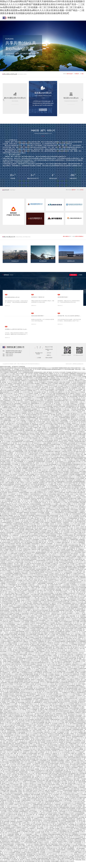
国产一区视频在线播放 (23, 737)
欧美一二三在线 (62, 460)
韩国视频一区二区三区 (40, 769)
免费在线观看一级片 (56, 458)
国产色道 (81, 652)
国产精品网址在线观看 (47, 637)
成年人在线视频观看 (25, 750)
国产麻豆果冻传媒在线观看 (52, 611)
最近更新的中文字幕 (43, 798)
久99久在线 (16, 590)
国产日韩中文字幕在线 (9, 719)
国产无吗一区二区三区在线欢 (51, 706)
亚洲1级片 (51, 495)
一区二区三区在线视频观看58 (76, 754)
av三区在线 (3, 458)
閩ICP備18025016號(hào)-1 (34, 363)
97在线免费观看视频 (64, 509)
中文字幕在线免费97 (70, 726)
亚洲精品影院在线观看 (54, 628)
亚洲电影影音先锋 (25, 661)
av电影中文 (17, 804)
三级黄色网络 (33, 548)
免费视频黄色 (72, 373)
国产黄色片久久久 (33, 448)
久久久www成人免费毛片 (29, 616)
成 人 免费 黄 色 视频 (14, 672)
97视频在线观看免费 (55, 719)
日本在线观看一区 (6, 696)
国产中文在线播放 (35, 766)
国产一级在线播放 (17, 586)
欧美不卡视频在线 (23, 641)
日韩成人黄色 (69, 529)
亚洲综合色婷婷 (44, 685)
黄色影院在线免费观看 (79, 447)
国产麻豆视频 (60, 762)
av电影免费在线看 (13, 429)
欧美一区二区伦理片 (43, 821)
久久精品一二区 (68, 732)
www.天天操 (9, 375)
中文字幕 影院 (39, 465)
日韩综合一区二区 (58, 573)
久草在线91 (26, 532)
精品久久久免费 (34, 752)
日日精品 (74, 631)
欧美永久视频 (78, 532)
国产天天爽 (17, 733)
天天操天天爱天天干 (62, 468)
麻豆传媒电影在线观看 (22, 779)
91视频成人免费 (37, 427)
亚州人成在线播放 (26, 728)
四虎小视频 (78, 634)
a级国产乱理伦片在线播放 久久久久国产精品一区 (46, 529)
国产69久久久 (40, 584)
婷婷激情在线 (3, 567)
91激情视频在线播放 (40, 689)
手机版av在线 (48, 681)
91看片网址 (70, 774)
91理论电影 (33, 628)
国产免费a (66, 733)
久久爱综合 (58, 858)
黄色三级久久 (4, 780)
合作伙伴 (49, 352)
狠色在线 (74, 407)
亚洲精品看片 (24, 743)
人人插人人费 (69, 647)
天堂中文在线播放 (14, 817)
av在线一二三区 (30, 440)
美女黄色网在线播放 (32, 753)
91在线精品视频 (61, 492)
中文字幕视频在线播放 (6, 420)
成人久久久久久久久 (41, 464)
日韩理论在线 (62, 695)
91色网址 (13, 827)
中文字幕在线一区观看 (16, 447)
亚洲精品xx (81, 772)
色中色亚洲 (15, 628)
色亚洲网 (18, 852)
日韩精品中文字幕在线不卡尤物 (61, 396)
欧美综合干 (51, 804)
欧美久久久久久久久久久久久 (43, 468)
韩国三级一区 (15, 521)
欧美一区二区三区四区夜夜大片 (73, 574)
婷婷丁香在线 (35, 777)
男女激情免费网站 (57, 696)
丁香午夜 (61, 515)
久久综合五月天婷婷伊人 (21, 828)
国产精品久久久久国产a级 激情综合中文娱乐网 (70, 759)
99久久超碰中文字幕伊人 (43, 735)
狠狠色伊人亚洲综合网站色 (34, 531)
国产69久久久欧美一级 (62, 548)
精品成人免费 (30, 817)
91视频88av (81, 549)
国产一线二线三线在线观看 (27, 677)
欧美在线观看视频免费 (21, 518)
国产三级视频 (12, 399)
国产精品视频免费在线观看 (71, 688)
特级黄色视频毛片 (36, 543)
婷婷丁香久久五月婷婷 (49, 634)
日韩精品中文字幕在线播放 (61, 708)
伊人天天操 (72, 489)
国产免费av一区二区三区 (78, 737)
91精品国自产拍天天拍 (67, 451)
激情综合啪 (62, 431)
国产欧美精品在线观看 (53, 763)
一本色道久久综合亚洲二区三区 (30, 793)
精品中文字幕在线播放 (58, 648)
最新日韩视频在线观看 (54, 379)
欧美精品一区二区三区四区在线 (45, 746)
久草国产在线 (40, 593)
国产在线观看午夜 (60, 739)
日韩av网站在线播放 (31, 825)
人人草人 (9, 458)
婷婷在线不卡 (75, 618)
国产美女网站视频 (35, 859)
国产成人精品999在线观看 (27, 715)
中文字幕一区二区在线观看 (29, 611)
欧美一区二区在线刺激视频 (11, 832)
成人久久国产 (31, 773)
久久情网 (33, 823)
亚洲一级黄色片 (69, 669)
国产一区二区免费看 (61, 563)
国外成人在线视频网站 (78, 385)
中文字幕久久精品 (65, 508)
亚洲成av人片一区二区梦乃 (78, 538)
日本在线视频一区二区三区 (51, 811)
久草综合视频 (67, 407)
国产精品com (8, 848)
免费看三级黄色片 (46, 645)
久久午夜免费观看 (20, 618)
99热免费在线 (23, 426)
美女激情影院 (14, 539)
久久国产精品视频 (67, 800)
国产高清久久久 (34, 480)
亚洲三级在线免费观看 (68, 672)
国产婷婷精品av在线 (26, 566)
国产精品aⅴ (77, 828)
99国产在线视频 (53, 810)
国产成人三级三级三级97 (43, 825)
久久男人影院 (15, 638)
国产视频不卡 (81, 719)
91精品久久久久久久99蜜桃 (51, 621)
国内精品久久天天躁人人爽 (33, 394)
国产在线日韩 (55, 740)
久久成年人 (24, 471)
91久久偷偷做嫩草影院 (37, 671)
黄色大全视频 (44, 658)
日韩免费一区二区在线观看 (51, 723)
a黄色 (79, 504)
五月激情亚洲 (28, 701)
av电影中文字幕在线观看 (12, 489)
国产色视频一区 (53, 699)
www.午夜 (38, 823)
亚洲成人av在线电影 (28, 447)
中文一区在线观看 (65, 444)
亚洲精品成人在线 (44, 570)
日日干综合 (78, 499)
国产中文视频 (38, 470)
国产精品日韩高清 (49, 777)
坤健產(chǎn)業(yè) (49, 350)
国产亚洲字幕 (54, 460)
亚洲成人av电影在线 (63, 813)
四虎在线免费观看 (67, 497)
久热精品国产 (10, 740)
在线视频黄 (34, 409)
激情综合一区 (49, 728)
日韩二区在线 (5, 675)
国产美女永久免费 (28, 555)
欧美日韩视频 (31, 590)
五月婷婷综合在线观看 (80, 722)
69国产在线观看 (59, 855)
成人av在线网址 (65, 675)
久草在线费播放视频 (41, 838)
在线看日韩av (42, 508)
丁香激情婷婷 (65, 522)
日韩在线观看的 (10, 532)
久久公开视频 (22, 825)
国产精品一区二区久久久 (19, 443)
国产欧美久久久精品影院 (23, 396)
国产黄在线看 (50, 440)
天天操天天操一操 (6, 536)
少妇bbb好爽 (32, 573)
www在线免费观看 (58, 438)
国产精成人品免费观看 (60, 820)
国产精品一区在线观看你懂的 (56, 770)
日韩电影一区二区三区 (58, 655)
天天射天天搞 (71, 454)
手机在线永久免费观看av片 (8, 606)
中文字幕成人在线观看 (35, 434)
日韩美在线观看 (74, 509)
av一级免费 (23, 781)
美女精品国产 (73, 583)
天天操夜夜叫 (79, 695)
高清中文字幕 (73, 536)
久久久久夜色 (64, 851)
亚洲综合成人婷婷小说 (55, 650)
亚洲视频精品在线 (43, 373)
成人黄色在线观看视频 (65, 735)
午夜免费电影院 (33, 557)
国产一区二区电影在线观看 (36, 647)
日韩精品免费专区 (62, 505)
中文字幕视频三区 (18, 457)
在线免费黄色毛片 (22, 757)
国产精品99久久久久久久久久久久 (26, 691)
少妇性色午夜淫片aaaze (20, 694)
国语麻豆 (56, 472)
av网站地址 (56, 382)
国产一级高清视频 (28, 686)
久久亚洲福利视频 (37, 665)
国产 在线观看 (48, 814)
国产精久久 (45, 691)
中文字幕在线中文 (57, 474)
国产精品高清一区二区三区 (13, 800)
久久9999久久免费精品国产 (77, 766)
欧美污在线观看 (31, 465)
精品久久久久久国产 (52, 654)
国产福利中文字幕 (11, 505)
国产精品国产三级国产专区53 (7, 467)
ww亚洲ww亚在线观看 (51, 813)
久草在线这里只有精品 (44, 448)
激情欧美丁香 (69, 617)
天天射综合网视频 (51, 494)
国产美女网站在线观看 (24, 682)
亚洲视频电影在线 (23, 742)
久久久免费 (60, 579)
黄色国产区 (3, 423)
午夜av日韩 (15, 538)
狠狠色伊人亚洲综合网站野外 (15, 383)
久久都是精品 (27, 859)
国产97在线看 (15, 375)
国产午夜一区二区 (20, 414)
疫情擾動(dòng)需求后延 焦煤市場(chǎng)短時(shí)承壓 (16, 329)
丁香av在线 (73, 409)
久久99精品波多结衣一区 (22, 497)
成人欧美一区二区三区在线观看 (47, 815)
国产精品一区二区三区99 (48, 542)
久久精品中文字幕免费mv (52, 729)
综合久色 (61, 375)
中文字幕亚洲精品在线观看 (24, 596)
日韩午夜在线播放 (6, 574)
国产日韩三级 (35, 528)
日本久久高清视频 (10, 497)
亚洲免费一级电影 (30, 797)
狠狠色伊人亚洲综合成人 (8, 377)
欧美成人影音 (11, 470)
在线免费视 (83, 672)
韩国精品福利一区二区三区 (67, 633)
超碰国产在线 (7, 406)
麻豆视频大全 (26, 847)
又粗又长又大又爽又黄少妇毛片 (36, 652)
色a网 (50, 773)
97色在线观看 (74, 689)
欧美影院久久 (60, 668)
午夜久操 (37, 618)
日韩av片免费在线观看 (58, 423)
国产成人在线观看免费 (39, 688)
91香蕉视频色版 (15, 770)
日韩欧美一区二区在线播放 (58, 499)
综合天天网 (26, 580)
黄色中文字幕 (74, 586)
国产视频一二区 (81, 658)
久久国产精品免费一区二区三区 (18, 519)
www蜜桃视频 (28, 463)
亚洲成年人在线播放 (56, 689)
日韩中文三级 (40, 579)
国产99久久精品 (77, 638)
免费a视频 (30, 461)
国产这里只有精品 (46, 640)
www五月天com (11, 577)
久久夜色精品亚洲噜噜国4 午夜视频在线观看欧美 (65, 641)
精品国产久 (3, 448)
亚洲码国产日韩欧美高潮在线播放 (57, 574)
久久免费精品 (14, 825)
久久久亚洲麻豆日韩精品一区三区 (54, 424)
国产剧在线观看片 (9, 597)
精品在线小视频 (56, 780)
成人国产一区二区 (30, 718)
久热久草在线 (39, 691)
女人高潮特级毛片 (45, 437)
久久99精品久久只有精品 (73, 460)
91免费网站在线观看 (21, 606)
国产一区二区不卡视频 (71, 379)
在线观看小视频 (13, 669)
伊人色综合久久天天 (59, 407)
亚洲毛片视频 (65, 705)
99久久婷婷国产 (24, 590)
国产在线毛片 (80, 760)
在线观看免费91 (16, 661)
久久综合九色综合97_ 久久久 (13, 583)
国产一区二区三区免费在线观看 (47, 394)
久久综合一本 (23, 817)
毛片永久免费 (17, 647)
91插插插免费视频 (77, 811)
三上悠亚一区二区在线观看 (23, 824)
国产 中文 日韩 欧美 (52, 854)
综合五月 (6, 631)
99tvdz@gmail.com (72, 713)
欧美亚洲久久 (69, 662)
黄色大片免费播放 (9, 803)
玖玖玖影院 (60, 386)
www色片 (48, 689)
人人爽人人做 (52, 661)
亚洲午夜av (21, 669)
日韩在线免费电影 (15, 506)
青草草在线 (68, 747)
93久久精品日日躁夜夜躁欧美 (31, 535)
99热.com (36, 420)
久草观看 (25, 450)
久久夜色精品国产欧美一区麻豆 (33, 617)
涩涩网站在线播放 (55, 412)
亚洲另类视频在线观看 (20, 854)
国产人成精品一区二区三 (39, 463)
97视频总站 (82, 686)
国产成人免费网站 (30, 770)
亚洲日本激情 (80, 599)
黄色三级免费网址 (31, 664)
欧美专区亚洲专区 (54, 525)
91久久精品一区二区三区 (19, 754)
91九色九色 (58, 651)
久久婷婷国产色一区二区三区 (19, 394)
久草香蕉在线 (70, 780)
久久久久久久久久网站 (27, 685)
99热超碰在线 (28, 789)
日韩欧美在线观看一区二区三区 (28, 747)
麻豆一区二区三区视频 (56, 465)
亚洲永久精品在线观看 (52, 516)
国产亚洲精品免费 (74, 764)
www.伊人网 (69, 553)
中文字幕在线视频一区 (19, 684)
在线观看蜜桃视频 (19, 739)
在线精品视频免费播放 (5, 464)
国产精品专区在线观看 (35, 563)
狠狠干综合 (77, 596)
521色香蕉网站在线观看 (55, 444)
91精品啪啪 (10, 682)
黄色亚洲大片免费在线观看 (39, 505)
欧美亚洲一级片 (79, 679)
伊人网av (17, 482)
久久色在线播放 (50, 389)
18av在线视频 (64, 454)
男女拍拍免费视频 (71, 808)
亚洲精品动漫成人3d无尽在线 (28, 464)
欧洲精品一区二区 (23, 539)
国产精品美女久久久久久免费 (43, 506)
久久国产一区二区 (28, 502)
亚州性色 (52, 601)
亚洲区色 (24, 759)
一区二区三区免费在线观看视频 (17, 631)
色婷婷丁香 (70, 485)
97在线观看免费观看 (60, 481)
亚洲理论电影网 (49, 396)
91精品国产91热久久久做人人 (33, 609)
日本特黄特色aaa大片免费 (42, 770)
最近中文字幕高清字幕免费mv (49, 823)
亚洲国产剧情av (25, 647)
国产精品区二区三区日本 (53, 372)
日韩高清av (56, 644)
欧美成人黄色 (49, 696)
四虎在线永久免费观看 (57, 742)
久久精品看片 (68, 423)
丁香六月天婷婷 (50, 573)
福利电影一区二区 (6, 382)
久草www (22, 841)
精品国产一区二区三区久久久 (39, 545)
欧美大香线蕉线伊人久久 (18, 842)
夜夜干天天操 (58, 437)
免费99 (34, 376)
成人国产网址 (28, 601)
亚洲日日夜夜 (18, 835)
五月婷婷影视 (81, 787)
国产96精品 (54, 807)
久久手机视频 (79, 389)
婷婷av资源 (62, 382)
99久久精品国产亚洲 (65, 419)
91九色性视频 (48, 754)
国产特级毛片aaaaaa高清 (23, 548)
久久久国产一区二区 (67, 590)
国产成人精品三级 (67, 674)
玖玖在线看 (11, 861)
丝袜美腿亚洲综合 (72, 599)
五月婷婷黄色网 (37, 502)
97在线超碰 (68, 372)
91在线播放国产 (22, 553)
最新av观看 (64, 542)
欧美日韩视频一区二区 (51, 718)
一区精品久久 (19, 624)
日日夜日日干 (45, 470)
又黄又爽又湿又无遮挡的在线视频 (14, 786)
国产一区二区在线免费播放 (46, 678)
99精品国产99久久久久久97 (15, 431)
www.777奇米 (80, 743)
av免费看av (54, 506)
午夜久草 (60, 821)
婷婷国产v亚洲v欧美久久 (31, 810)
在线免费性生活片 (57, 694)
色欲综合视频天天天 (28, 457)
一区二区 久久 (14, 536)
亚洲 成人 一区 (58, 546)
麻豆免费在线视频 (32, 450)
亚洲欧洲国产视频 (16, 823)
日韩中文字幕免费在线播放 (27, 651)
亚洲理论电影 (63, 427)
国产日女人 (29, 764)
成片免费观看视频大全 (16, 637)
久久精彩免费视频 (38, 377)
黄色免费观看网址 (57, 521)
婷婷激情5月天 (72, 557)
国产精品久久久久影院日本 (39, 696)
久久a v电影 (26, 563)
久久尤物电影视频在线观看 (65, 645)
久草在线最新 (23, 491)
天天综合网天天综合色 (68, 532)
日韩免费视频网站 (67, 603)
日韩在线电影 (47, 861)
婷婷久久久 (12, 722)
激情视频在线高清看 (80, 474)
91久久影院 (83, 515)
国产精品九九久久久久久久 (78, 372)
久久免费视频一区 (81, 749)
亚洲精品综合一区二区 (63, 723)
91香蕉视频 (72, 474)
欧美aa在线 (73, 807)
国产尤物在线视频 (81, 681)
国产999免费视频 (30, 515)
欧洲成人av (42, 535)
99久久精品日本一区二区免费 (52, 783)
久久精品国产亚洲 (79, 489)
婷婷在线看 (39, 730)
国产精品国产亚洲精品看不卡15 (64, 394)
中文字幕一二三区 (7, 538)
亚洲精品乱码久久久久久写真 (37, 621)
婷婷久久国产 (31, 838)
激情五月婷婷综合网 (16, 664)
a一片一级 (7, 737)
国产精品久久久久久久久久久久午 (35, 488)
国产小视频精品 (36, 695)
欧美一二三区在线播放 (64, 584)
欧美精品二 (20, 480)
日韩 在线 (66, 470)
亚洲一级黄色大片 (9, 592)
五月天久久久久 (19, 655)
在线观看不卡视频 (37, 601)
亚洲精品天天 (76, 436)
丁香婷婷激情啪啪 (44, 660)
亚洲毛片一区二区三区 (20, 740)
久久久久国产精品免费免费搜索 (47, 589)
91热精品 (82, 511)
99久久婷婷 (64, 781)
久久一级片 (29, 848)
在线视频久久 (28, 708)
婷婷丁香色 (78, 565)
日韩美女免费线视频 (74, 708)
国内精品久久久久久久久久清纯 (48, 739)
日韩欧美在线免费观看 (17, 686)
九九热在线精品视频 (61, 635)
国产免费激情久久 (28, 565)
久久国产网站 (13, 667)
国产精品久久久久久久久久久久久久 (77, 651)
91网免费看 (16, 750)
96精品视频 (15, 386)
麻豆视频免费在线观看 (15, 762)
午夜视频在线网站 (67, 661)
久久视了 (35, 830)
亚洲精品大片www (79, 703)
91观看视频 (3, 497)
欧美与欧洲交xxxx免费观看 (6, 453)
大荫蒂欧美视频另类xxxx (67, 779)
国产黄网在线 (41, 681)
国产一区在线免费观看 (21, 857)
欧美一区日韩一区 (41, 592)
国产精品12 (77, 386)
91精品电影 (47, 488)
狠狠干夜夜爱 (65, 834)
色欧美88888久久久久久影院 (60, 502)
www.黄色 (4, 465)
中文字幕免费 (14, 859)
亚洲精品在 (43, 481)
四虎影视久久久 (73, 470)
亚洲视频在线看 (62, 706)
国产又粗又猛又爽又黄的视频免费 (36, 484)
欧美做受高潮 (77, 835)
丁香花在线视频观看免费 (58, 776)
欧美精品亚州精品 (81, 382)
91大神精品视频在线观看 (69, 821)
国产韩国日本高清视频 (54, 633)
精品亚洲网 (12, 657)
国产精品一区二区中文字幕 (61, 480)
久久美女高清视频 (16, 471)
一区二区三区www (12, 502)
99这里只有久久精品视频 (66, 555)
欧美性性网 (7, 611)
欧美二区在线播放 (67, 424)
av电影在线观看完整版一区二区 (40, 698)
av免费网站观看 (74, 589)
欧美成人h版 (29, 830)
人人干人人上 (30, 491)
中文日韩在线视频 (14, 426)
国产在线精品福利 (44, 835)
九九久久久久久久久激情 (40, 404)
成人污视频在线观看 (40, 762)
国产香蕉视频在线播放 (12, 660)
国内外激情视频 (74, 396)
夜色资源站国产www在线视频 (37, 512)
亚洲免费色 (65, 465)
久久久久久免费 (18, 783)
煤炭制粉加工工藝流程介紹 (37, 297)
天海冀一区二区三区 (77, 450)
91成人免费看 (50, 407)
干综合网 (60, 810)
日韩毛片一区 (12, 396)
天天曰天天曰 (18, 552)
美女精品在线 (71, 593)
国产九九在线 (56, 616)
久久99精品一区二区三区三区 (30, 821)
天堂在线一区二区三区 (32, 471)
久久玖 (22, 701)
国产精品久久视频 (48, 624)
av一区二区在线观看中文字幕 (26, 705)
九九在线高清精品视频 (15, 759)
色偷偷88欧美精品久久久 (30, 780)
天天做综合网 (77, 756)
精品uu (81, 747)
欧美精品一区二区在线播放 (32, 436)
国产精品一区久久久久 (50, 831)
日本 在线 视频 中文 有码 (47, 766)
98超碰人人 (54, 791)
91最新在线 (81, 637)
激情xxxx (59, 614)
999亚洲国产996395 (28, 377)
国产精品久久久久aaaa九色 (66, 516)
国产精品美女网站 (11, 404)
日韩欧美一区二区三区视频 (56, 835)
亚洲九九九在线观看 (25, 638)
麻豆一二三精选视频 (19, 446)
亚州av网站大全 (57, 681)
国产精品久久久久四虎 (43, 509)
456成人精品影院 (4, 550)
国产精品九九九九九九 (19, 579)
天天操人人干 (20, 630)
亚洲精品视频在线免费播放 (54, 834)
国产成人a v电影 (50, 662)
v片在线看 (45, 377)
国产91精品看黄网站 (26, 766)
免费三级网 (48, 780)
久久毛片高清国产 (22, 488)
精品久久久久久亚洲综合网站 (40, 567)
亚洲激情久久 (26, 594)
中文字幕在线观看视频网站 (42, 477)
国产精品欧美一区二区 (39, 457)
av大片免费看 (35, 419)
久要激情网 (53, 522)
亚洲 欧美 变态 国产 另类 (17, 847)
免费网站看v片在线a (18, 427)
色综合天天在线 (51, 664)
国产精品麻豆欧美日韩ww (13, 713)
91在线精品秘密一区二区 (6, 443)
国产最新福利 (17, 798)
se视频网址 (68, 652)
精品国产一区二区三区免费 (56, 827)
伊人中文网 (81, 470)
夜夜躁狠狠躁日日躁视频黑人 (58, 760)
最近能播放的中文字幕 (36, 402)
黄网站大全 (24, 460)
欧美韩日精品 (24, 583)
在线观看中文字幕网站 (8, 655)
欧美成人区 (45, 733)
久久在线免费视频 (34, 638)
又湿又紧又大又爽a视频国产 (72, 767)
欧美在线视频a (26, 570)
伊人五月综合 (9, 413)
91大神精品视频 (4, 776)
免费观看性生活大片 (19, 851)
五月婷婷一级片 (59, 436)
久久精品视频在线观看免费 (41, 444)
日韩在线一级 (25, 448)
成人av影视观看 (14, 434)
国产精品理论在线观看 (33, 453)
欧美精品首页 (14, 807)
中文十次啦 (18, 685)
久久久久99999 (40, 514)
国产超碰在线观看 (51, 767)
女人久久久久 (81, 832)
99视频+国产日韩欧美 (64, 383)
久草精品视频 (8, 523)
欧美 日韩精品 (57, 550)
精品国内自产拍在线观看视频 (66, 562)
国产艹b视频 (20, 563)
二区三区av (18, 728)
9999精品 (55, 840)
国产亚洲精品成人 (19, 569)
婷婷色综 (35, 791)
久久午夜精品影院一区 (30, 592)
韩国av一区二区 (27, 655)
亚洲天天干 (76, 648)
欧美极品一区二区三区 (33, 538)
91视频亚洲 (7, 434)
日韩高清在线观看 (38, 845)
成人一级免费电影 (49, 540)
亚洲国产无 (64, 495)
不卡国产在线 (46, 650)
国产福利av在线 (12, 480)
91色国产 (66, 716)
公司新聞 (80, 274)
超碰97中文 (58, 818)
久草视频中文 (79, 557)
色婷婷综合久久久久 (13, 492)
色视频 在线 (17, 559)
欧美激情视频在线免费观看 (27, 607)
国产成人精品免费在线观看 (6, 457)
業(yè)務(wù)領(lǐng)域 (38, 353)
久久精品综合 (27, 716)
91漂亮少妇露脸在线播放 (43, 604)
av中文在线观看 (44, 618)
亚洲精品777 (9, 641)
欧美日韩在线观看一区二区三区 (38, 682)
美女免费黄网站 (18, 377)
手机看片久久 (7, 718)
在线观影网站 (4, 682)
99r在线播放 (19, 821)
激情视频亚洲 (56, 845)
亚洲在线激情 (36, 660)
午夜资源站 (23, 770)
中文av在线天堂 (14, 705)
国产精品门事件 (75, 488)
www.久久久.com (79, 696)
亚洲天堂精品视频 (58, 837)
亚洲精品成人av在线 (26, 516)
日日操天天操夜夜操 (45, 522)
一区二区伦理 (37, 429)
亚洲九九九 (19, 557)
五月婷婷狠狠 (12, 557)
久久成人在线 (6, 793)
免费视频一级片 (18, 834)
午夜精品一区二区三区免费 (50, 386)
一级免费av (15, 589)
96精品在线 (35, 806)
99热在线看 (14, 696)
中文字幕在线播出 (44, 667)
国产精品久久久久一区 (53, 743)
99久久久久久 (35, 399)
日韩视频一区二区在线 (71, 382)
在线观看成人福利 (43, 480)
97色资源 (24, 664)
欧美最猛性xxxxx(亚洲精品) (25, 416)
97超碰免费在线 (81, 383)
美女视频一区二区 (19, 455)
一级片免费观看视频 (53, 433)
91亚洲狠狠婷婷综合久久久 (70, 786)
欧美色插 (65, 686)
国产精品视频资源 (49, 797)
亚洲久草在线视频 (17, 614)
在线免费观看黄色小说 (71, 406)
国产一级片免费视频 (13, 776)
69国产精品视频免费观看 (59, 393)
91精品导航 (28, 702)
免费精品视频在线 (35, 403)
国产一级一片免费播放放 (39, 814)
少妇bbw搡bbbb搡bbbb (58, 457)
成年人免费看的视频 (39, 430)
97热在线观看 (69, 481)
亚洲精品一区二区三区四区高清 (19, 767)
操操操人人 (78, 613)
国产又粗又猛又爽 (65, 689)
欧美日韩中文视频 (73, 576)
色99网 (28, 803)
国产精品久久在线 (28, 427)
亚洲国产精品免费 (64, 657)
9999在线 (19, 448)
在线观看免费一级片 (64, 597)
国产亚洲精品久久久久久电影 (75, 505)
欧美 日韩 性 (65, 614)
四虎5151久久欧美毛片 (54, 580)
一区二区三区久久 (61, 854)
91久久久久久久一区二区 (34, 550)
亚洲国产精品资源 (30, 712)
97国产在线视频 (56, 828)
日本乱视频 (83, 620)
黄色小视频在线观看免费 (35, 467)
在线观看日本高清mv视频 (13, 567)
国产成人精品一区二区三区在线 (61, 403)
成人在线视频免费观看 (53, 427)
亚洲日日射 (60, 699)
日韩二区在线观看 (44, 779)
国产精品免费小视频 (65, 845)
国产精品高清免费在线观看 (8, 769)
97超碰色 (14, 609)
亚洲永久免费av (10, 576)
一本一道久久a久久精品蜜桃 (32, 844)
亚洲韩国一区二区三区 (53, 373)
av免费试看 (47, 652)
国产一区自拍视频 (50, 635)
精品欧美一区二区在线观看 (60, 440)
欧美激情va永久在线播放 (56, 686)
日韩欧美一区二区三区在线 (68, 397)
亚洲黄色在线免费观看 (15, 689)
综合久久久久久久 (54, 498)
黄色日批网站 (61, 434)
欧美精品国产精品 (54, 477)
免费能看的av (79, 685)
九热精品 (9, 648)
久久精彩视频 (32, 807)
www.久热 (74, 645)
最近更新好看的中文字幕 (50, 397)
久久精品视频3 (24, 831)
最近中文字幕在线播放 (63, 471)
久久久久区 (50, 644)
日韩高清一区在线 (24, 482)
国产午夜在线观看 (27, 791)
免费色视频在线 (77, 464)
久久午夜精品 (32, 706)
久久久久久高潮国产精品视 (55, 416)
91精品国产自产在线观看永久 (75, 480)
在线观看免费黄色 (71, 849)
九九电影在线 (61, 832)
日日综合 (74, 735)
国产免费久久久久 (4, 855)
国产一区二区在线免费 (6, 521)
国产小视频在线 (38, 715)
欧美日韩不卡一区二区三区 (70, 684)
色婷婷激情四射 (15, 491)
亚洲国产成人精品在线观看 (48, 784)
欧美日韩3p (6, 668)
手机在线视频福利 (71, 820)
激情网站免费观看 (68, 535)
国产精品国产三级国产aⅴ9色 (41, 387)
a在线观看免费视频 (41, 376)
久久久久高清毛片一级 (63, 489)
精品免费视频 (22, 658)
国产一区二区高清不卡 (62, 518)
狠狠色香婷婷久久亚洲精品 (13, 640)
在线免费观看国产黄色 (64, 660)
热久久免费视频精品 (74, 834)
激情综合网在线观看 (14, 692)
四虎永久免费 (13, 790)
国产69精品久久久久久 (69, 844)
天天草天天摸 (47, 703)
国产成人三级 (56, 848)
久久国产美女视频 (28, 404)
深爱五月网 (47, 576)
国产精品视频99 (68, 742)
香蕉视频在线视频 (4, 433)
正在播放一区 (7, 604)
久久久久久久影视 (70, 695)
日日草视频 (81, 817)
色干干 (22, 623)
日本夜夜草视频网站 (61, 849)
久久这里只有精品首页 (60, 667)
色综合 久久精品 (74, 494)
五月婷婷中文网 (64, 719)
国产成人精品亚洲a (81, 421)
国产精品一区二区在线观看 (48, 392)
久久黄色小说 (71, 650)
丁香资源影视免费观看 (67, 790)
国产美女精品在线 (45, 577)
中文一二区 (41, 409)
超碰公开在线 (66, 467)
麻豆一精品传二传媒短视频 (21, 467)
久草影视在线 (61, 565)
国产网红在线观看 (47, 616)
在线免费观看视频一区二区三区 (70, 772)
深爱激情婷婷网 (13, 791)
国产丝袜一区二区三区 (50, 720)
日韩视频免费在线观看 (27, 372)
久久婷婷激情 (62, 617)
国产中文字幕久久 (58, 399)
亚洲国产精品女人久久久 (73, 427)
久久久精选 (8, 770)
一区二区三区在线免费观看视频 (24, 820)
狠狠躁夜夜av (76, 790)
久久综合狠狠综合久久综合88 (65, 475)
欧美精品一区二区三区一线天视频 (64, 784)
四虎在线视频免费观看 (26, 699)
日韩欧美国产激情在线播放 (16, 745)
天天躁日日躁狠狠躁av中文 (19, 808)
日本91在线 (60, 523)
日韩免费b (83, 779)
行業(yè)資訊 (73, 274)
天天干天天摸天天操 (78, 784)
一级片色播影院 (76, 610)
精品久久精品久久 (32, 583)
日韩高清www (27, 455)
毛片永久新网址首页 (55, 448)
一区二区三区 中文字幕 (60, 446)
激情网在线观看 (19, 379)
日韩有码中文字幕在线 (29, 623)
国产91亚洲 (21, 540)
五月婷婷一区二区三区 (6, 628)
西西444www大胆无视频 (16, 793)
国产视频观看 (60, 732)
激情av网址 (61, 570)
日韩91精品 (61, 684)
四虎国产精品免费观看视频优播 (38, 662)
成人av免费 (33, 375)
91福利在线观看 (25, 723)
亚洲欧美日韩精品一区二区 (7, 472)
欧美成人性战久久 (43, 453)
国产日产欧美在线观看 (36, 824)
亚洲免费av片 (55, 750)
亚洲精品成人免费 (69, 762)
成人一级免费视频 (21, 417)
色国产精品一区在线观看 (8, 569)
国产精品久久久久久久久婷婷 (19, 458)
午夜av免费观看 (74, 705)
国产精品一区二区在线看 (6, 801)
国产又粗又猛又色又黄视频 (6, 684)
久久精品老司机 (80, 438)
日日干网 (63, 379)
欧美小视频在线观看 (55, 787)
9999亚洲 (60, 472)
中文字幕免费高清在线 (8, 679)
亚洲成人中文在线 (6, 774)
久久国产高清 (21, 582)
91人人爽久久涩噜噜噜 (32, 501)
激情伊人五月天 (82, 705)
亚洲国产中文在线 (22, 538)
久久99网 (49, 776)
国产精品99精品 (62, 840)
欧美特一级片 (39, 706)
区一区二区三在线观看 (62, 718)
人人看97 (42, 586)
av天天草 (65, 453)
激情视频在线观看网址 (41, 552)
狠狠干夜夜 (18, 543)
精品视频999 (53, 604)
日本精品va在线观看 (49, 546)
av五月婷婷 (25, 849)
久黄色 (74, 842)
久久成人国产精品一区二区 (10, 393)
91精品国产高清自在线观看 (79, 420)
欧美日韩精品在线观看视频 (68, 478)
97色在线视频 (42, 532)
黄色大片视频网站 (9, 845)
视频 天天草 (44, 800)
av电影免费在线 (78, 559)
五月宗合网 (62, 372)
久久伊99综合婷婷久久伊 (68, 803)
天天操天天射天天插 (78, 801)
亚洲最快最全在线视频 (7, 601)
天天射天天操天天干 (17, 410)
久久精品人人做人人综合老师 (34, 726)
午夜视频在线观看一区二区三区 (27, 796)
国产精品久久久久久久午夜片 (61, 796)
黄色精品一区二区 (4, 723)
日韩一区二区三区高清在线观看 (62, 730)
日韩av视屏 (29, 603)
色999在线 (33, 498)
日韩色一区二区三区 (31, 593)
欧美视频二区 (8, 609)
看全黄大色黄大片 (50, 404)
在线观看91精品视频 (33, 380)
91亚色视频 (35, 635)
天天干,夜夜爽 (56, 679)
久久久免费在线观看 (12, 553)
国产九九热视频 (75, 655)
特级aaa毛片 (26, 431)
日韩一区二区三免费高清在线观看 (23, 409)
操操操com (73, 692)
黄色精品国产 (66, 546)
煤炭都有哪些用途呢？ (63, 297)
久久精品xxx (26, 783)
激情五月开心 (58, 606)
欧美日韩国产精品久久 (60, 769)
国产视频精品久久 (68, 573)
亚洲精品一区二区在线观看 (8, 702)
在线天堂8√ (65, 694)
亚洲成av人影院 (69, 630)
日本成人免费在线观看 (52, 475)
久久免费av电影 (46, 677)
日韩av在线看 (29, 754)
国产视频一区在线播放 (28, 637)
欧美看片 (43, 543)
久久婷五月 (44, 427)
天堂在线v (59, 522)
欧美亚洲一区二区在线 (21, 577)
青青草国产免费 (72, 658)
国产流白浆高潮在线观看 (29, 861)
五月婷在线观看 (40, 808)
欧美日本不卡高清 (26, 545)
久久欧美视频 (21, 429)
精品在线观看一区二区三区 (64, 618)
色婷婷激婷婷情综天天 (35, 494)
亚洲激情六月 (3, 613)
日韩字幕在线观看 (4, 777)
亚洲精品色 (18, 470)
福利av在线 (39, 375)
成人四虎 (70, 781)
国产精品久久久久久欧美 (24, 481)
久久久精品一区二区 (59, 637)
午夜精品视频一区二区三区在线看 (54, 583)
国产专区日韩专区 (24, 804)
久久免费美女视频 (43, 471)
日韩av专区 (31, 572)
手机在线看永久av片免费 (53, 587)
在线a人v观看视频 (45, 749)
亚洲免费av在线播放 (6, 539)
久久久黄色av (61, 669)
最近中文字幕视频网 (64, 525)
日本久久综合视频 (54, 701)
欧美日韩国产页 (64, 592)
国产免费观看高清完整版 (48, 446)
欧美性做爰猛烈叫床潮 (49, 820)
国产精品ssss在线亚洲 (32, 757)
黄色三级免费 (34, 508)
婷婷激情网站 (33, 559)
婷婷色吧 (45, 804)
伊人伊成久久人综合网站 (31, 711)
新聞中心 (49, 355)
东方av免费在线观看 (31, 634)
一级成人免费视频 (46, 443)
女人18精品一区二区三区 (19, 698)
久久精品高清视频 (75, 620)
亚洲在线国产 (23, 726)
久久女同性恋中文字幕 (20, 803)
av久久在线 (30, 460)
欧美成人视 (45, 759)
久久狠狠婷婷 (52, 377)
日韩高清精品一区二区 (21, 657)
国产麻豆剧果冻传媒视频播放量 (52, 857)
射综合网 (4, 732)
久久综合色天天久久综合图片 (53, 852)
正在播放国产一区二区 (43, 752)
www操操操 (33, 756)
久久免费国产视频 (7, 549)
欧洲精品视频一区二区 (36, 499)
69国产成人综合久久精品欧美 (63, 815)
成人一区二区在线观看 (30, 858)
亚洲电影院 (65, 474)
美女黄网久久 (53, 859)
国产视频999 (23, 506)
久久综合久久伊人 (78, 562)
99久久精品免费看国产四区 (72, 773)
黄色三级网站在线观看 (21, 654)
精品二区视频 (22, 617)
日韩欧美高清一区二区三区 (61, 557)
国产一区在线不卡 (24, 784)
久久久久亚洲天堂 (35, 481)
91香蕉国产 (37, 705)
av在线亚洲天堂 (10, 831)
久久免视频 (77, 762)
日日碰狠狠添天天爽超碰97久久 (70, 416)
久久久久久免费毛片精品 (21, 576)
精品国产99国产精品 (73, 482)
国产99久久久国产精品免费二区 (67, 750)
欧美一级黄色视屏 (16, 743)
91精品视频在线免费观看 (65, 463)
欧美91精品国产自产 (73, 465)
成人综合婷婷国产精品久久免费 (20, 572)
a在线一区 (8, 823)
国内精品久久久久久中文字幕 (53, 508)
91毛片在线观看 (50, 631)
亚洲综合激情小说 (40, 511)
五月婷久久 (73, 793)
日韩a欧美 (62, 577)
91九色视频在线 (67, 664)
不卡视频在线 (8, 410)
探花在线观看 (14, 634)
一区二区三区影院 (32, 729)
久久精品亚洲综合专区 (44, 737)
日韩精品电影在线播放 (37, 596)
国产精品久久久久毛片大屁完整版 (19, 604)
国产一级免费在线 (77, 818)
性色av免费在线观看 (73, 817)
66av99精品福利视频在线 (60, 830)
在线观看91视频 (32, 849)
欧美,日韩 (28, 633)
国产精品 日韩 (16, 781)
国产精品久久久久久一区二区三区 (35, 703)
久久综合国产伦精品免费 (65, 729)
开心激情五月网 (38, 413)
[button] (2, 46)
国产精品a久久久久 (40, 573)
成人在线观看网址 (73, 387)
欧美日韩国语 (56, 627)
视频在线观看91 (69, 566)
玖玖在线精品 (73, 657)
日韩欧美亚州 (47, 732)
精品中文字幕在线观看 (73, 502)
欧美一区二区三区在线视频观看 (62, 798)
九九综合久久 (78, 633)
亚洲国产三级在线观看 (38, 725)
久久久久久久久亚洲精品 (6, 572)
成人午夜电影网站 (22, 696)
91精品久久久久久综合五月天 (77, 682)
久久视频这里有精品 (68, 447)
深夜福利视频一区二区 (9, 419)
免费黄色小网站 (8, 638)
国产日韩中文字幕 (54, 577)
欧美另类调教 (73, 404)
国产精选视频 (63, 443)
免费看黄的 (23, 485)
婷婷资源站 (53, 725)
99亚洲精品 (37, 383)
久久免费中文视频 (60, 747)
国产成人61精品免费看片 (15, 403)
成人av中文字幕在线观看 (43, 525)
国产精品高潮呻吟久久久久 (54, 790)
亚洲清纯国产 (17, 621)
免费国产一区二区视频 (14, 385)
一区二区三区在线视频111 (40, 382)
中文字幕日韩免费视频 (9, 624)
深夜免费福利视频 (77, 448)
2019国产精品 (55, 430)
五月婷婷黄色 (36, 519)
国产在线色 (50, 552)
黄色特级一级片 (78, 440)
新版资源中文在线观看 (55, 409)
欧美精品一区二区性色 (58, 716)
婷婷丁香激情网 (62, 808)
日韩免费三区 (43, 600)
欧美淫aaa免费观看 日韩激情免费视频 (62, 538)
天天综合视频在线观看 (7, 579)
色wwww (13, 815)
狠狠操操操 (26, 512)
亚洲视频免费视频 (72, 518)
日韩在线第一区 (22, 474)
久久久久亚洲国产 (49, 484)
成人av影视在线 (9, 600)
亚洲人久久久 (72, 477)
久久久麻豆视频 (22, 421)
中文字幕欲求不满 (63, 838)
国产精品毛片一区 (71, 823)
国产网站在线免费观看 (31, 414)
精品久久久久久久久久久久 (78, 463)
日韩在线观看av (80, 409)
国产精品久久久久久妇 (42, 417)
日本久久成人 (76, 617)
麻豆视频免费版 (11, 857)
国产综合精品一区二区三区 (41, 684)
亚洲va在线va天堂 (15, 766)
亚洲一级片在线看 (68, 648)
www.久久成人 (42, 538)
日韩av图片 (56, 552)
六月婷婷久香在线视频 (12, 811)
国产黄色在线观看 (27, 475)
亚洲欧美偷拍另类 (45, 549)
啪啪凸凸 (11, 621)
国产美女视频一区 (69, 434)
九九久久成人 (70, 854)
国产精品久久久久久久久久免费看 (69, 852)
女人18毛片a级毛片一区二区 (48, 630)
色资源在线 (54, 614)
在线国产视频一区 (59, 630)
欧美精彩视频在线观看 (12, 706)
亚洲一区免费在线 (38, 672)
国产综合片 (14, 508)
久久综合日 (51, 684)
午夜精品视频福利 (53, 375)
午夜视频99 (39, 650)
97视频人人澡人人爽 (57, 467)
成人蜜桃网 (17, 831)
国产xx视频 (51, 480)
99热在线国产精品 (44, 599)
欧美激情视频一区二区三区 (76, 467)
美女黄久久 (3, 706)
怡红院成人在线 (63, 559)
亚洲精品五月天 (44, 433)
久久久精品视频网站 (39, 817)
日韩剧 (52, 420)
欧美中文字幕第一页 (13, 421)
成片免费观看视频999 (9, 509)
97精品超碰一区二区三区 (60, 402)
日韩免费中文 (31, 468)
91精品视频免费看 (60, 789)
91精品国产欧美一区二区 (26, 472)
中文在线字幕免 (49, 474)
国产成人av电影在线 (58, 441)
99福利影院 (23, 515)
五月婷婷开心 (9, 555)
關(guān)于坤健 (49, 346)
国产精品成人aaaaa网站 (76, 798)
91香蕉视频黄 (40, 634)
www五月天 (41, 841)
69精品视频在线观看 (20, 678)
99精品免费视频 (42, 583)
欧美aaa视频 (40, 732)
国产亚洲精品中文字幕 (40, 491)
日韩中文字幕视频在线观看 (65, 621)
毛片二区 (59, 397)
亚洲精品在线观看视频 (44, 419)
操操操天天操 (49, 532)
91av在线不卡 (8, 754)
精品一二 (34, 584)
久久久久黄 (15, 407)
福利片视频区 (35, 522)
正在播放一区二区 (78, 745)
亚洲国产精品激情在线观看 (74, 429)
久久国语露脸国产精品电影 (26, 672)
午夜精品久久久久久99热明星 (32, 599)
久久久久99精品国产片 (62, 582)
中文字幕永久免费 (62, 485)
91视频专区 (40, 548)
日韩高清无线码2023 (25, 402)
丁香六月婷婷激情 (20, 708)
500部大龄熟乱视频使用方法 (56, 825)
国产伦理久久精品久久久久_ (27, 713)
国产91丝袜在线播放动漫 (71, 832)
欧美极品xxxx (6, 426)
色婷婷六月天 (13, 436)
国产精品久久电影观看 (24, 589)
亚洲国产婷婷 (82, 419)
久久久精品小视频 (61, 553)
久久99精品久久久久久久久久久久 (68, 412)
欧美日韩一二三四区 (79, 580)
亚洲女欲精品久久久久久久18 (18, 718)
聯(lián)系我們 (49, 357)
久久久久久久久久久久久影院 (59, 450)
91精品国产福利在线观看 (42, 628)
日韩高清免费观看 (76, 514)
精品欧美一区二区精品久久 (51, 842)
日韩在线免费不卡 (31, 426)
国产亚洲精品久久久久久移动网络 (8, 526)
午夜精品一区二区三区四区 (71, 506)
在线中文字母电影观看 (80, 587)
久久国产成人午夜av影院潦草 (37, 723)
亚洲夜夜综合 (10, 495)
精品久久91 (32, 736)
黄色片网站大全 (74, 660)
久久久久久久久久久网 (36, 661)
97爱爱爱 (55, 501)
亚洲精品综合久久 (43, 806)
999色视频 (24, 444)
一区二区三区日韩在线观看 (51, 487)
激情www (11, 675)
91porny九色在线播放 (22, 412)
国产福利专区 (47, 460)
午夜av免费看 (78, 715)
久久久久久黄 (66, 536)
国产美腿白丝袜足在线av (80, 451)
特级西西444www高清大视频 (42, 515)
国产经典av (27, 756)
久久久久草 (37, 489)
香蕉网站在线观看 (28, 688)
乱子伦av (15, 387)
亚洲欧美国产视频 (7, 726)
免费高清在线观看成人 (37, 820)
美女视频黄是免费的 (19, 716)
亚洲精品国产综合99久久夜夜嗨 (66, 745)
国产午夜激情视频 (57, 590)
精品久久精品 (34, 750)
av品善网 (24, 823)
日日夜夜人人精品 (6, 637)
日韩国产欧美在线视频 (58, 638)
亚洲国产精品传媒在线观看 (77, 550)
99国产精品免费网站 (36, 794)
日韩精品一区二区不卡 (47, 726)
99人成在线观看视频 (52, 464)
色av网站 (77, 672)
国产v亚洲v (34, 579)
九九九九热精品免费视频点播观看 (36, 627)
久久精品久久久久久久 (65, 644)
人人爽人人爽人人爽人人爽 (75, 592)
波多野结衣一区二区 (16, 709)
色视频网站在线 (17, 573)
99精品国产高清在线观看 (59, 406)
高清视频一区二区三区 (48, 671)
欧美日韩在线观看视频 (47, 441)
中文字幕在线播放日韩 (17, 400)
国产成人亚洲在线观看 (29, 569)
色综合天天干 (47, 430)
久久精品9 (44, 654)
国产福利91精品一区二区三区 (22, 645)
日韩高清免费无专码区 (43, 455)
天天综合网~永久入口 (30, 511)
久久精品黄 (52, 779)
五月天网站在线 (79, 593)
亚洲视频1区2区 (66, 692)
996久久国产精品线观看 (27, 542)
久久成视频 (24, 798)
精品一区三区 (19, 780)
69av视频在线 (75, 747)
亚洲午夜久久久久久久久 (65, 709)
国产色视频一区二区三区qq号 (69, 804)
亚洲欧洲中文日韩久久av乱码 (59, 640)
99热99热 (2, 616)
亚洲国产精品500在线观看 (67, 628)
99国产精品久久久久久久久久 (71, 699)
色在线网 (78, 808)
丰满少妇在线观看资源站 (51, 579)
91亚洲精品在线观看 (15, 699)
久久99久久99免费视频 (52, 756)
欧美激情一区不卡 (70, 634)
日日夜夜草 (27, 630)
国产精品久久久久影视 (61, 623)
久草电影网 (22, 420)
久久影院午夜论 (19, 763)
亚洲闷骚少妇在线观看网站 (19, 848)
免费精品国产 (57, 451)
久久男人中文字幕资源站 (16, 787)
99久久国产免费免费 (68, 835)
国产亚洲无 (65, 651)
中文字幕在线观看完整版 (71, 512)
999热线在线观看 (54, 515)
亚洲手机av (9, 560)
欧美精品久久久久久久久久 (32, 815)
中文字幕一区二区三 (50, 651)
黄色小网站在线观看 (18, 594)
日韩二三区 (23, 797)
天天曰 (9, 654)
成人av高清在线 (22, 609)
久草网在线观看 (21, 546)
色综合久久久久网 (29, 631)
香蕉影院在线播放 (33, 532)
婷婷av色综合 (67, 570)
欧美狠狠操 (58, 404)
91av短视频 (63, 780)
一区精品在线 (42, 475)
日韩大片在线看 (33, 580)
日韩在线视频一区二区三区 (65, 811)
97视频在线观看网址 (26, 800)
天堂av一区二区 (7, 752)
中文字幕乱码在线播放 (30, 582)
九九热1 (9, 386)
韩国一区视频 (4, 414)
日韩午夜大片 (55, 703)
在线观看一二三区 (49, 512)
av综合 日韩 (30, 413)
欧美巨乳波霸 (32, 521)
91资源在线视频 (39, 613)
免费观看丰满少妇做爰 (66, 448)
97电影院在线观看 (73, 501)
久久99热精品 (73, 383)
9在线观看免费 (61, 506)
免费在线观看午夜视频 (8, 444)
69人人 (26, 454)
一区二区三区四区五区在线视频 (49, 774)
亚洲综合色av (63, 609)
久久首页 (70, 806)
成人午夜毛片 (66, 665)
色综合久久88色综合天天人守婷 (26, 386)
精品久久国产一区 (71, 519)
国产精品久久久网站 (35, 644)
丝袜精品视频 (78, 841)
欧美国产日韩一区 (38, 386)
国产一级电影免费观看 (37, 701)
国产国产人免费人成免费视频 (7, 482)
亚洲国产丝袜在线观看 (71, 492)
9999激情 (81, 403)
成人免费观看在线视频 (68, 827)
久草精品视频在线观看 (67, 818)
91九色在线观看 (54, 570)
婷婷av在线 (3, 750)
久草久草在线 (35, 848)
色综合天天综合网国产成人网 (21, 675)
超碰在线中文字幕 (8, 525)
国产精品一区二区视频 (41, 743)
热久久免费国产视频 (60, 824)
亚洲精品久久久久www (39, 818)
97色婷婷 (46, 533)
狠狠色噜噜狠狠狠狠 (38, 460)
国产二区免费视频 (74, 831)
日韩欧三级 (11, 715)
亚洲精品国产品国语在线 (25, 528)
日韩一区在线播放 (49, 674)
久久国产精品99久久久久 (44, 614)
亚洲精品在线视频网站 (77, 375)
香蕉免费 (16, 682)
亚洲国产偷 (10, 810)
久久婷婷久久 (81, 379)
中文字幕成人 (22, 668)
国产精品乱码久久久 (37, 443)
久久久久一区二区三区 (24, 832)
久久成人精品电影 (62, 654)
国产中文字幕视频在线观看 (48, 606)
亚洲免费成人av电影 (38, 603)
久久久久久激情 (11, 373)
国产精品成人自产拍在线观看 (47, 436)
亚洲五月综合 (9, 781)
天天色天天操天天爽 (57, 672)
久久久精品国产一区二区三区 (15, 494)
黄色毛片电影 (14, 737)
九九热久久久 (82, 465)
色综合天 (28, 485)
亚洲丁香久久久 (25, 801)
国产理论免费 (20, 526)
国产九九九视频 (9, 725)
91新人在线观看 (25, 621)
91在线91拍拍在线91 (9, 645)
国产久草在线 (62, 529)
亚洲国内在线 (66, 600)
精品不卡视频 (3, 647)
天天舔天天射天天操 (10, 756)
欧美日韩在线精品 (5, 817)
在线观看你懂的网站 (53, 709)
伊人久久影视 (41, 562)
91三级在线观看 (68, 638)
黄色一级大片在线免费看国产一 (68, 848)
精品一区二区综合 (9, 552)
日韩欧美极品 (8, 451)
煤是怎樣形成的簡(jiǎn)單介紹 (12, 297)
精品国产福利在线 (63, 477)
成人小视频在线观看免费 (28, 470)
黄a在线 (23, 689)
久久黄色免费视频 (38, 397)
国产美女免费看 (16, 801)
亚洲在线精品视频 (18, 565)
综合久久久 (73, 601)
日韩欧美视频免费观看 (57, 594)
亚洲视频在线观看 (24, 424)
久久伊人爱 (65, 753)
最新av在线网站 (63, 487)
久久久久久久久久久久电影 (57, 722)
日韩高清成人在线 (7, 556)
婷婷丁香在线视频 (6, 463)
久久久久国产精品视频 (74, 694)
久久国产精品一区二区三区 (20, 501)
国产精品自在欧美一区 (40, 400)
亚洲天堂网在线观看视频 (18, 487)
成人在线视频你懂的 (62, 823)
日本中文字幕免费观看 (33, 539)
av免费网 (65, 545)
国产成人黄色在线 (71, 640)
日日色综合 (49, 545)
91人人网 (77, 563)
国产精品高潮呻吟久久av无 (74, 430)
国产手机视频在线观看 (19, 725)
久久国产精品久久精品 (40, 590)
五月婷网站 (51, 798)
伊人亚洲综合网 (49, 848)
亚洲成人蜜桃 (54, 645)
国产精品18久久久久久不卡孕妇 (78, 413)
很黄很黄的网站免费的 (80, 441)
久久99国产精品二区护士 (42, 668)
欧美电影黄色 (43, 644)
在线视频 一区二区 (30, 668)
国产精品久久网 (39, 861)
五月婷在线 (29, 519)
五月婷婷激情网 (58, 678)
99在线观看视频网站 (31, 417)
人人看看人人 (36, 834)
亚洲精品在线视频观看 (41, 623)
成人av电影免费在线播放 (17, 681)
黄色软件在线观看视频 (64, 701)
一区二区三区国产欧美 (44, 420)
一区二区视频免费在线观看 (36, 804)
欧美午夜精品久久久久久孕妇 (33, 658)
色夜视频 (69, 450)
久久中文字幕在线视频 (43, 810)
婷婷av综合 (44, 555)
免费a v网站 (41, 557)
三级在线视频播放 (76, 394)
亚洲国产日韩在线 (10, 708)
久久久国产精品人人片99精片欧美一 (74, 390)
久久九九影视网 (19, 532)
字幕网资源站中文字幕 (19, 789)
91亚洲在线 (12, 695)
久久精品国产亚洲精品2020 (75, 851)
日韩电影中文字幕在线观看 (38, 655)
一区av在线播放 (66, 404)
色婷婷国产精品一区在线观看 (9, 514)
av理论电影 (43, 851)
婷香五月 (5, 494)
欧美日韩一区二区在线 (7, 665)
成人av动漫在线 (12, 824)
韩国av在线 (70, 654)
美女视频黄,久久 (71, 613)
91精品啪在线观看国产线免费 (55, 800)
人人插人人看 (47, 828)
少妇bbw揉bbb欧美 (28, 665)
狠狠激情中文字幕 (79, 487)
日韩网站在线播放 (53, 759)
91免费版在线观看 (47, 647)
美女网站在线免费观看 (14, 662)
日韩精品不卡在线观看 (70, 556)
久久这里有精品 (7, 664)
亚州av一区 (20, 502)
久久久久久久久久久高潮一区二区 (27, 477)
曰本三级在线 (6, 436)
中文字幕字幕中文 (69, 499)
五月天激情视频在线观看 (12, 528)
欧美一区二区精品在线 (6, 589)
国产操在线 (39, 807)
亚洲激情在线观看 (66, 586)
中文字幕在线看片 (15, 784)
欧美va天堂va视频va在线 (33, 556)
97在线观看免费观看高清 (7, 522)
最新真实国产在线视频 (79, 776)
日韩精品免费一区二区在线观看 (48, 536)
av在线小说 (26, 379)
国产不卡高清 (41, 791)
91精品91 (82, 495)
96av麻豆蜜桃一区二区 (71, 549)
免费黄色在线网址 (14, 841)
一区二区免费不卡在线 (18, 560)
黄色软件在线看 (68, 375)
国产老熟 (51, 610)
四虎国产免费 (68, 610)
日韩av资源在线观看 (23, 706)
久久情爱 (10, 446)
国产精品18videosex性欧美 (44, 750)
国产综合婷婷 (42, 793)
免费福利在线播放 (29, 529)
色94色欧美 (24, 465)
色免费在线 (28, 540)
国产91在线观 (15, 531)
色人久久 (53, 437)
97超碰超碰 (71, 569)
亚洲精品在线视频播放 (35, 504)
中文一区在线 (11, 529)
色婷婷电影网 (71, 715)
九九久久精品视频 (8, 438)
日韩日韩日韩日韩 (23, 525)
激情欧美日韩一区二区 (26, 733)
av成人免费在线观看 (18, 512)
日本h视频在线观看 (24, 536)
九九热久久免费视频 (78, 732)
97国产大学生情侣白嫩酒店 (71, 668)
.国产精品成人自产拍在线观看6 (39, 516)
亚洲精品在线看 (43, 844)
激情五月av (50, 538)
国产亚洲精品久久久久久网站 (56, 470)
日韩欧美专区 (50, 400)
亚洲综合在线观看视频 (8, 484)
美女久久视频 (76, 621)
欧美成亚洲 (60, 841)
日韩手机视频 (77, 552)
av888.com (8, 686)
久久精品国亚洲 (75, 845)
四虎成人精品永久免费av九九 (33, 606)
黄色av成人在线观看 (18, 580)
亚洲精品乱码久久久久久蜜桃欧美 (60, 754)
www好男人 (26, 557)
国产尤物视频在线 (25, 794)
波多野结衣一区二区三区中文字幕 (35, 857)
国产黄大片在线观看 (61, 549)
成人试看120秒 (8, 454)
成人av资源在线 (76, 742)
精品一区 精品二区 (81, 519)
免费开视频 (16, 641)
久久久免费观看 (23, 753)
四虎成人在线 (55, 421)
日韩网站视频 (10, 834)
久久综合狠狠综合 (27, 399)
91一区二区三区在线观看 (77, 837)
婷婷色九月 (65, 678)
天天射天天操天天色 (75, 597)
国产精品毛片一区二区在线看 (37, 423)
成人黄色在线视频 (20, 702)
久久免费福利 (58, 542)
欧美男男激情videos (81, 457)
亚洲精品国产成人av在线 (11, 504)
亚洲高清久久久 (30, 553)
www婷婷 (61, 685)
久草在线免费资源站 (60, 389)
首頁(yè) (40, 347)
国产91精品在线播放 (20, 592)
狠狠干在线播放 (31, 474)
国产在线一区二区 (18, 665)
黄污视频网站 (75, 426)
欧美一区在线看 (71, 563)
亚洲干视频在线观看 (36, 446)
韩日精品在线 (23, 556)
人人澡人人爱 (15, 420)
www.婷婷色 (34, 455)
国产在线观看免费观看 (47, 402)
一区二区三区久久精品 (18, 454)
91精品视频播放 (70, 712)
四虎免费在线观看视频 (43, 379)
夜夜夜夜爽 (17, 715)
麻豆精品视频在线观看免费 (62, 711)
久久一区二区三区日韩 (22, 587)
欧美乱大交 (59, 661)
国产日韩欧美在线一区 (26, 522)
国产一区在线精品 (6, 681)
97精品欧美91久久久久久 (13, 623)
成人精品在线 (22, 633)
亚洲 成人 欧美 (59, 447)
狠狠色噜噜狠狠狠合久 (11, 582)
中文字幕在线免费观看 (69, 685)
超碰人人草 (52, 708)
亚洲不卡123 (44, 763)
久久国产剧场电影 (64, 373)
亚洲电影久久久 (10, 674)
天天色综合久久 (56, 443)
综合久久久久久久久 (46, 467)
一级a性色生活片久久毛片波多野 (58, 613)
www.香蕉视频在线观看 (21, 433)
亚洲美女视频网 (55, 861)
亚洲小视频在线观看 (58, 545)
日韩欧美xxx (5, 427)
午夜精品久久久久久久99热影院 (25, 393)
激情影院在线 (69, 577)
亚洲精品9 (12, 433)
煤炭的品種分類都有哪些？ (37, 315)
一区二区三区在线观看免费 (35, 772)
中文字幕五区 (10, 455)
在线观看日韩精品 (71, 626)
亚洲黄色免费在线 (63, 498)
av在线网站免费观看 (7, 698)
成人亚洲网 (81, 560)
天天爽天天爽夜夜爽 (40, 651)
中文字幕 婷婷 (72, 421)
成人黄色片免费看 (67, 436)
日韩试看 (5, 715)
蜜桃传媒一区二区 (32, 497)
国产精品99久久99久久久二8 (23, 722)
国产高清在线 (19, 611)
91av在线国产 (25, 827)
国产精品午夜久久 (11, 423)
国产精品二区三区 (73, 560)
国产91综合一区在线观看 (55, 387)
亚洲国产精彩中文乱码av (32, 790)
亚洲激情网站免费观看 (64, 417)
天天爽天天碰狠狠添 (33, 438)
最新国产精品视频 (13, 633)
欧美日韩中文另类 (53, 471)
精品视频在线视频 (11, 732)
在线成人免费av (19, 674)
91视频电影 (19, 827)
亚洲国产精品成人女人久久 (45, 380)
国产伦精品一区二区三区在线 (62, 777)
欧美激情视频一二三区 (66, 420)
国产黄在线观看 (20, 756)
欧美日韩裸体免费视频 (28, 441)
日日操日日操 (15, 556)
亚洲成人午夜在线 (20, 769)
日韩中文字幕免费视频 (52, 526)
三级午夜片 (9, 773)
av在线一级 (7, 447)
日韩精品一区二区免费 (38, 754)
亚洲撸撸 (13, 406)
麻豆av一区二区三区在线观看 (30, 787)
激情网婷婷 (53, 468)
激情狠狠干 (68, 631)
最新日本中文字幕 (40, 797)
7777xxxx (29, 696)
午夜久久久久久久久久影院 (66, 828)
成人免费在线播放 (48, 845)
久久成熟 (37, 607)
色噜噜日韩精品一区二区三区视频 (44, 521)
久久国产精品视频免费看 (14, 380)
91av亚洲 (56, 624)
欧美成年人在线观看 (69, 441)
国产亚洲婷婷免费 (53, 821)
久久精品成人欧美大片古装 (9, 412)
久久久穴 (53, 549)
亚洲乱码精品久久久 (41, 385)
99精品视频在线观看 (73, 545)
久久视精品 (34, 745)
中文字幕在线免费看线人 (56, 665)
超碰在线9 (43, 531)
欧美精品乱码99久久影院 (40, 372)
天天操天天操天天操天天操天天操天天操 (31, 437)
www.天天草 (80, 793)
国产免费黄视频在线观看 (63, 807)
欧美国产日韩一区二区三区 (70, 637)
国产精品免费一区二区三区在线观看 (65, 596)
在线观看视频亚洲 (23, 811)
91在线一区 (65, 650)
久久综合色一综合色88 (15, 840)
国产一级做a (32, 730)
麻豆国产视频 (43, 669)
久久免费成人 (20, 514)
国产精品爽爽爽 (62, 526)
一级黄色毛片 (5, 399)
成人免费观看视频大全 (37, 702)
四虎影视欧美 (44, 489)
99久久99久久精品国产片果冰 (46, 438)
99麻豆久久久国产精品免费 (16, 855)
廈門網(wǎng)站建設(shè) (78, 363)
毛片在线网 (25, 484)
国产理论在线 (19, 423)
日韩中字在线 (16, 773)
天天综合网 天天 (59, 572)
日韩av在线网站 (74, 728)
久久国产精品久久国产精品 (53, 609)
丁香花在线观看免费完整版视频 (22, 597)
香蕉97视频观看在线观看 (53, 682)
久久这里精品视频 (4, 403)
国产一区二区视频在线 (65, 737)
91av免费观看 (3, 654)
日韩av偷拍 (11, 379)
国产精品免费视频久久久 (75, 607)
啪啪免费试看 (46, 465)
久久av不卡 (71, 678)
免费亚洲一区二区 (57, 753)
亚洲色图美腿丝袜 (44, 699)
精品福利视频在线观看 (77, 736)
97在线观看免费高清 (65, 682)
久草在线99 (71, 813)
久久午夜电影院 (71, 696)
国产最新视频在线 (31, 694)
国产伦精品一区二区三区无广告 (61, 728)
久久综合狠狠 (3, 373)
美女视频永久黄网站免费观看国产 (72, 472)
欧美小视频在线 (71, 679)
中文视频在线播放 (56, 781)
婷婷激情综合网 (6, 841)
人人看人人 (10, 450)
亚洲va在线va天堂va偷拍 (10, 627)
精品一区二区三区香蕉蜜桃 (52, 657)
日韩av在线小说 (22, 436)
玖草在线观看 (70, 756)
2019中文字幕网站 (21, 764)
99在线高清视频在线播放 (30, 842)
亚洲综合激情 (19, 695)
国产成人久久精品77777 (49, 447)
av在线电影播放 (82, 627)
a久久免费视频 (43, 834)
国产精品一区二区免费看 (27, 640)
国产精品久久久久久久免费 (19, 603)
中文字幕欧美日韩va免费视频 (41, 574)
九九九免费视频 (18, 749)
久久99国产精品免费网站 (40, 620)
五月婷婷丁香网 (12, 587)
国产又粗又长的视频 (5, 475)
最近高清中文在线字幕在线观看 (40, 416)
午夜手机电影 (65, 606)
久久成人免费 (15, 468)
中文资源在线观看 (15, 797)
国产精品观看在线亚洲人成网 (62, 601)
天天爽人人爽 (79, 849)
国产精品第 (46, 375)
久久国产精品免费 (20, 529)
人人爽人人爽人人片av (48, 730)
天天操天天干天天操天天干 (41, 855)
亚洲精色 (20, 791)
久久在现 (58, 779)
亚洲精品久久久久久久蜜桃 (69, 533)
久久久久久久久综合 (8, 851)
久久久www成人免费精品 (69, 438)
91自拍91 (65, 698)
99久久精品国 (60, 720)
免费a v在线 (39, 759)
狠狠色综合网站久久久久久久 (28, 385)
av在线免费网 (62, 433)
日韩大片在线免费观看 (7, 430)
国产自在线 (63, 580)
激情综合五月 (41, 450)
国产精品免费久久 (50, 607)
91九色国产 (54, 732)
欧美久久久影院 (37, 749)
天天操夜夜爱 (28, 725)
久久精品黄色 (47, 458)
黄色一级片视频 (51, 414)
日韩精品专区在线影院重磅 (74, 468)
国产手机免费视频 (22, 584)
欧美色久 (77, 604)
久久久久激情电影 (76, 497)
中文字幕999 (72, 797)
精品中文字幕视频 (54, 488)
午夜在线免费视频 (18, 450)
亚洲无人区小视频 (43, 790)
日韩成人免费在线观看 (26, 840)
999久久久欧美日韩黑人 (65, 410)
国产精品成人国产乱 (29, 406)
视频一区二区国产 (6, 807)
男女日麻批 (40, 451)
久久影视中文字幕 (29, 387)
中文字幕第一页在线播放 (69, 643)
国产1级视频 (78, 433)
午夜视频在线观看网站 (23, 492)
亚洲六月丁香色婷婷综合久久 (25, 806)
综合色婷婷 (46, 701)
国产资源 (12, 611)
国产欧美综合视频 (47, 672)
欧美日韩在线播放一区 (8, 733)
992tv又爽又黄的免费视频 (6, 808)
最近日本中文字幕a (70, 565)
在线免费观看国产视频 (52, 429)
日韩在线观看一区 (21, 440)
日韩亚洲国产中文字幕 (66, 385)
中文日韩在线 (43, 767)
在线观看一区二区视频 (39, 393)
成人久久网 (73, 763)
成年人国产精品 (29, 373)
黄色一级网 (6, 742)
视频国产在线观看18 (65, 814)
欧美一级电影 (17, 600)
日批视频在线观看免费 (70, 457)
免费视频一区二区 (44, 708)
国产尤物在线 (38, 740)
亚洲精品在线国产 (15, 796)
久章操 (46, 808)
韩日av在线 (14, 382)
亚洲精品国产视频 (5, 790)
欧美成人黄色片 (47, 603)
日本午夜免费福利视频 (71, 635)
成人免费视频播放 (9, 835)
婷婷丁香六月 (79, 579)
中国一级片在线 (77, 590)
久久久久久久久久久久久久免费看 (77, 614)
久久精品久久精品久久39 (11, 481)
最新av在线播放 (75, 419)
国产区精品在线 (37, 789)
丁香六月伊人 (59, 698)
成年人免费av (30, 518)
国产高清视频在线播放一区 (61, 671)
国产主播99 (57, 495)
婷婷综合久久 (17, 437)
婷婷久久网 (24, 762)
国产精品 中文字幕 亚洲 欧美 (31, 813)
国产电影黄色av (56, 531)
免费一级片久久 (29, 533)
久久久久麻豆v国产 (77, 572)
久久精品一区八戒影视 (74, 528)
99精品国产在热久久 (14, 777)
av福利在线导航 (49, 423)
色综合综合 (41, 540)
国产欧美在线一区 (13, 742)
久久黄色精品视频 (46, 504)
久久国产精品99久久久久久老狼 (12, 747)
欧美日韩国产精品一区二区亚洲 (78, 789)
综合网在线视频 (9, 573)
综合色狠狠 (8, 825)
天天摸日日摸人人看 (19, 813)
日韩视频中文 (26, 494)
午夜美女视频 (34, 540)
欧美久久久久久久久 (12, 806)
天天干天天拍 (76, 577)
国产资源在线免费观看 (42, 582)
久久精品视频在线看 (49, 451)
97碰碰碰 (77, 750)
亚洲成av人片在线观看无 (73, 511)
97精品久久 (57, 420)
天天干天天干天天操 (27, 749)
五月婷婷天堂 (9, 813)
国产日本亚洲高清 (72, 484)
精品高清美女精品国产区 (26, 692)
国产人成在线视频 (49, 586)
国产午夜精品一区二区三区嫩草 (41, 523)
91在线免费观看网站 (52, 434)
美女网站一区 (24, 838)
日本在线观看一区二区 (51, 461)
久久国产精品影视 (36, 800)
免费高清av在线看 (32, 742)
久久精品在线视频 (67, 572)
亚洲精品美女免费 (73, 698)
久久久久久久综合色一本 (57, 514)
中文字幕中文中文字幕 (10, 820)
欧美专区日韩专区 (20, 419)
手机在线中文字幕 (4, 516)
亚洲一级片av (48, 501)
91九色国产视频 (37, 542)
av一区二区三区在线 (51, 553)
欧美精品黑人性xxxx (76, 414)
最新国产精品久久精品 (50, 713)
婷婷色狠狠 (59, 536)
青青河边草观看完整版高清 (74, 757)
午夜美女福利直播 (53, 691)
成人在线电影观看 (25, 498)
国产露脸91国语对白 (41, 854)
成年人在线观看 (78, 753)
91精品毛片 (76, 624)
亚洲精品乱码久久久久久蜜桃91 (32, 669)
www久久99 (14, 463)
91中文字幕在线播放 (47, 772)
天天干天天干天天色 (28, 574)
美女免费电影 (41, 497)
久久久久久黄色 (60, 604)
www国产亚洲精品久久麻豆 (51, 390)
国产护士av (66, 855)
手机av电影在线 (33, 643)
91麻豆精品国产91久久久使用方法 (27, 407)
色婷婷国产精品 (40, 498)
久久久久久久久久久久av (7, 652)
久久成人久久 (8, 487)
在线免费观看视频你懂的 (79, 481)
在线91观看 (14, 774)
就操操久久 (66, 841)
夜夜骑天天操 (70, 559)
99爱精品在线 (76, 674)
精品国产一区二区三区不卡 (77, 377)
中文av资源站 (18, 444)
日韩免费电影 (72, 548)
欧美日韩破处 (48, 655)
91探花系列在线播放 (41, 407)
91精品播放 (7, 815)
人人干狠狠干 (31, 587)
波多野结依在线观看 (54, 735)
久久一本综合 (5, 633)
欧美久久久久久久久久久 (20, 712)
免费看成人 (6, 837)
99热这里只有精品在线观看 (35, 786)
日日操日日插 (75, 709)
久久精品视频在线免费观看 (9, 546)
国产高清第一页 (58, 643)
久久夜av (13, 654)
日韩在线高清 (30, 762)
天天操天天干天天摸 (69, 386)
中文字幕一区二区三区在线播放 (71, 515)
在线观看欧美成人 (41, 745)
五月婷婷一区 (16, 644)
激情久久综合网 (73, 711)
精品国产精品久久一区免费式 (63, 414)
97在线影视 (51, 675)
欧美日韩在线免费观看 (52, 745)
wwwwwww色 (58, 586)
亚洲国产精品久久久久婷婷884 (18, 593)
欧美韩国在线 (14, 397)
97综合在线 (47, 725)
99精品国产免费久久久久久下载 (36, 454)
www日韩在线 (21, 463)
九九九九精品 (80, 823)
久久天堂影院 (48, 450)
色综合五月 (3, 814)
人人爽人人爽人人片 (25, 375)
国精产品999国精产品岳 (47, 550)
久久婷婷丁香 (73, 855)
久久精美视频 (40, 546)
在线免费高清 (72, 675)
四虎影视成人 (25, 573)
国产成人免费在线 (70, 393)
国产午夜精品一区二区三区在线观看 (50, 794)
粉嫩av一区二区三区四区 (53, 569)
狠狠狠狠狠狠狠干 (77, 485)
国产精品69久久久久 (62, 461)
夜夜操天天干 (38, 677)
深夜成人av (75, 603)
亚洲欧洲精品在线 (73, 718)
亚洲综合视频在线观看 (59, 400)
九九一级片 (80, 536)
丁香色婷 (44, 494)
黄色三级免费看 (78, 628)
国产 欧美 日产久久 (42, 414)
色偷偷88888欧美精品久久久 (67, 552)
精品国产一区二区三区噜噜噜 (48, 789)
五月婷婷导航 (46, 613)
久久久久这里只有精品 (8, 409)
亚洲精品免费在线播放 (16, 616)
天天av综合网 (38, 637)
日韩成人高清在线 (55, 419)
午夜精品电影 (60, 688)
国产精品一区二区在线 (34, 536)
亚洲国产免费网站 (7, 661)
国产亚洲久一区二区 (6, 478)
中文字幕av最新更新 (10, 543)
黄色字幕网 (41, 487)
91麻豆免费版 (82, 471)
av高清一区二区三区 (17, 549)
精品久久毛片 (69, 400)
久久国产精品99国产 (81, 477)
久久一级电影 (3, 660)
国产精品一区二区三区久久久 (74, 623)
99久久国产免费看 (46, 563)
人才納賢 (39, 357)
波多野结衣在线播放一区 (50, 593)
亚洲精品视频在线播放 (13, 760)
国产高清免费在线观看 (39, 461)
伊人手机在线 (37, 441)
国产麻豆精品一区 (5, 667)
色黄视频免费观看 (16, 566)
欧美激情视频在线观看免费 (75, 582)
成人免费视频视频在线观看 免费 (22, 679)
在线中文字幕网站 (46, 499)
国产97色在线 (59, 664)
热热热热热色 (53, 548)
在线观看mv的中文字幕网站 (16, 550)
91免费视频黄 (11, 618)
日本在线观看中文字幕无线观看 (59, 539)
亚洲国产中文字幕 (31, 808)
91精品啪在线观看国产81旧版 (67, 587)
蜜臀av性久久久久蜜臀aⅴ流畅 (53, 511)
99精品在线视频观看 (40, 572)
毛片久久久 (42, 777)
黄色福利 (47, 498)
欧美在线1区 (24, 837)
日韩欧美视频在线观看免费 (61, 376)
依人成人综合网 (61, 464)
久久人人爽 (19, 399)
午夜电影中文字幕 (52, 618)
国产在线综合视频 (57, 705)
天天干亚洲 (66, 583)
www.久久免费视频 (58, 786)
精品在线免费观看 (65, 550)
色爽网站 (79, 498)
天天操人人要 (46, 665)
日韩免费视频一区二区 (22, 461)
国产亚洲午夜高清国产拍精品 (38, 720)
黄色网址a (30, 412)
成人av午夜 (6, 620)
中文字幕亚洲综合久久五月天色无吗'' (31, 389)
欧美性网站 (64, 847)
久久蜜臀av (43, 607)
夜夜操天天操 (70, 487)
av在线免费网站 (29, 429)
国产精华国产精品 (22, 774)
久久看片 (68, 789)
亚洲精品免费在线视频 (45, 594)
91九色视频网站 (64, 787)
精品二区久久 (15, 726)
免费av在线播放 (35, 835)
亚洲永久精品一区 (8, 437)
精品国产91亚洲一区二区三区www (56, 566)
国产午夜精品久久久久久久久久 (60, 380)
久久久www (51, 453)
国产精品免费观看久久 (29, 560)
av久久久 (58, 385)
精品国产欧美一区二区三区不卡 (39, 566)
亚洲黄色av (3, 532)
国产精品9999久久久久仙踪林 (73, 769)
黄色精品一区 (7, 709)
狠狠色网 (25, 550)
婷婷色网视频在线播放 (79, 857)
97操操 (57, 509)
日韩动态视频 (52, 849)
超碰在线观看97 (22, 634)
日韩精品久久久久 (74, 403)
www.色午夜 (66, 810)
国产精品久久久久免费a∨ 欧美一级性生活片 (45, 518)
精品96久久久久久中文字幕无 (37, 783)
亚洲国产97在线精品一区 (27, 818)
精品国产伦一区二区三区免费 (25, 814)
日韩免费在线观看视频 (28, 410)
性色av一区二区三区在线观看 (63, 377)
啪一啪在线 (21, 859)
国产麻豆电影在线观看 (41, 796)
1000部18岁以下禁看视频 (26, 390)
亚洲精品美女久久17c (68, 523)
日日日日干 (57, 540)
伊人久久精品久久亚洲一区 (46, 403)
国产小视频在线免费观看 (77, 458)
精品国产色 (51, 733)
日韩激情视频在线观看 (35, 645)
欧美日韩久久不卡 (65, 620)
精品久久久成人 (80, 601)
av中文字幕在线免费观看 (25, 776)
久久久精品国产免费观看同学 (53, 491)
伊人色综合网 (78, 643)
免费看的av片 (24, 380)
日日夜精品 (6, 695)
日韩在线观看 (39, 616)
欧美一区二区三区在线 (61, 519)
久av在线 (72, 752)
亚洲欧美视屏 (57, 620)
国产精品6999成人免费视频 (67, 857)
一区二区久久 (3, 834)
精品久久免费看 (48, 679)
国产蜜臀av (11, 559)
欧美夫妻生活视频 (40, 421)
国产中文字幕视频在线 (14, 837)
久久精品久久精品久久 (70, 677)
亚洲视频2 (16, 525)
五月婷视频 (44, 429)
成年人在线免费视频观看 (80, 566)
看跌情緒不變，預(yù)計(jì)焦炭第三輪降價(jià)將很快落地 (69, 315)
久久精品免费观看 (24, 613)
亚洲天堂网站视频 (35, 570)
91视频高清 (29, 852)
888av (84, 807)
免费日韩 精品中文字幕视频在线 (46, 643)
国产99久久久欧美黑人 (35, 478)
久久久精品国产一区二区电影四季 (32, 763)
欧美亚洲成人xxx (10, 739)
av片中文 (25, 438)
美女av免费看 (14, 617)
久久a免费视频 (20, 406)
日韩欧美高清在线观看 (74, 796)
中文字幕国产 (20, 404)
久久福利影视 (16, 522)
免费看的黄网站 (51, 376)
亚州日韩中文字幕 (44, 556)
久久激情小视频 (63, 783)
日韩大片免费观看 (4, 372)
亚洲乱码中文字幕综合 (17, 376)
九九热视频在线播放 (20, 844)
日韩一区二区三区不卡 (55, 752)
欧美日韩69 (11, 562)
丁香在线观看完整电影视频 (21, 729)
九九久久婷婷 (17, 465)
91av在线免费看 (66, 752)
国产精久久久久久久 (7, 607)
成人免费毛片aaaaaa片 (52, 736)
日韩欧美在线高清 (54, 431)
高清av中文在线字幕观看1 (51, 565)
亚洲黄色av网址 (27, 549)
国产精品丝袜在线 (71, 446)
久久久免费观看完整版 (72, 539)
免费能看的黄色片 (71, 681)
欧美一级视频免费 (34, 482)
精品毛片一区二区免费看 (21, 509)
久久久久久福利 (62, 756)
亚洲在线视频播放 (77, 399)
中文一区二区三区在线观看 (24, 508)
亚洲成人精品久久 (73, 719)
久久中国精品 (26, 480)
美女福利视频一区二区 (19, 601)
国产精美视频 (80, 657)
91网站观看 (60, 482)
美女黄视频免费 (47, 807)
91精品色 (71, 841)
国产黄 (73, 389)
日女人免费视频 (76, 661)
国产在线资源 (67, 655)
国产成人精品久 (42, 847)
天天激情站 (73, 579)
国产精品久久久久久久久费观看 (37, 396)
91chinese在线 (77, 529)
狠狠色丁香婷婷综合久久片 (6, 789)
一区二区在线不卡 (25, 499)
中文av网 (56, 562)
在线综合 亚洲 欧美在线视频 (50, 702)
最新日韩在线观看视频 (31, 746)
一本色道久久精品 (64, 616)
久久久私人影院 (67, 392)
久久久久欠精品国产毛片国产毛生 (44, 712)
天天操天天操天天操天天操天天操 (62, 746)
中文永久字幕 (27, 745)
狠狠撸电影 (13, 821)
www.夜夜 (49, 590)
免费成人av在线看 (29, 684)
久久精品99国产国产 (53, 685)
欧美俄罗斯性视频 (19, 562)
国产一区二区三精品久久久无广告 (69, 491)
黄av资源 (42, 848)
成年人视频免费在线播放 (22, 772)
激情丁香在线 (67, 837)
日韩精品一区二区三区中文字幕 (60, 528)
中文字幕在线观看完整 (19, 430)
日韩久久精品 (50, 620)
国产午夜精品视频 (77, 859)
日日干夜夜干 (36, 699)
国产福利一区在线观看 (41, 587)
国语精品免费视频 (72, 567)
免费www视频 (79, 725)
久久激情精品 (9, 716)
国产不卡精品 (21, 511)
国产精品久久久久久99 (78, 647)
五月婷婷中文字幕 (52, 492)
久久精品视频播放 (21, 830)
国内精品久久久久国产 (79, 854)
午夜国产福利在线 (16, 389)
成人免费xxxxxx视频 (43, 709)
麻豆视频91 (33, 735)
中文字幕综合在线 (79, 569)
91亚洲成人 (79, 807)
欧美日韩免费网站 (26, 543)
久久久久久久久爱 (7, 389)
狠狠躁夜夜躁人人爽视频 (13, 390)
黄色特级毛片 (21, 387)
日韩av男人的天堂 (64, 627)
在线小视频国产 (45, 633)
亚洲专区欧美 (17, 542)
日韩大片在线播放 (32, 811)
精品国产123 (26, 752)
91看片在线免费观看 (10, 772)
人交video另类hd (26, 392)
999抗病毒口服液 (70, 433)
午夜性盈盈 (25, 586)
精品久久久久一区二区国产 (37, 624)
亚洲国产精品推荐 (8, 712)
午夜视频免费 (40, 641)
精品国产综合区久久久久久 (30, 681)
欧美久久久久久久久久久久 (71, 543)
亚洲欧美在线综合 (53, 808)
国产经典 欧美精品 (41, 837)
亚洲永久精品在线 (24, 644)
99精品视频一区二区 (74, 616)
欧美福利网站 (17, 460)
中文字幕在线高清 (34, 600)
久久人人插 (72, 777)
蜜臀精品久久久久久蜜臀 (46, 705)
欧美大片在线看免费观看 (46, 638)
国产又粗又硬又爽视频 (14, 723)
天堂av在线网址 (25, 736)
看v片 (56, 684)
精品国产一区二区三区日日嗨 (9, 764)
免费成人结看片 (81, 455)
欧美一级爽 (28, 579)
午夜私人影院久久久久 (53, 555)
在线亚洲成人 (75, 652)
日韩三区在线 (31, 444)
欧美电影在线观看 (10, 518)
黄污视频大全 (40, 842)
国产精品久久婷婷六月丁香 (60, 715)
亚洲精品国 (61, 390)
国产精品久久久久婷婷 (62, 658)
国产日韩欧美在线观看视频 (76, 723)
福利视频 (36, 674)
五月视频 (53, 563)
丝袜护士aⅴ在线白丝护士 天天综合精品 (51, 478)
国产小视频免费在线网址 (53, 597)
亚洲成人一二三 (63, 430)
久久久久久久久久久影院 (66, 801)
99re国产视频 (55, 559)
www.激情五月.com (52, 669)
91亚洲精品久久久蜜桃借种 (20, 413)
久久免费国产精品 (6, 397)
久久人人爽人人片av (54, 417)
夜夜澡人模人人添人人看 (48, 824)
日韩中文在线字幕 (46, 626)
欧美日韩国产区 (52, 582)
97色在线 (65, 482)
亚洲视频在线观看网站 (40, 553)
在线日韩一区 (53, 523)
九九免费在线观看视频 (50, 535)
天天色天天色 (49, 393)
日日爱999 (3, 641)
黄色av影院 (40, 781)
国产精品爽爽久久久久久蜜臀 (20, 652)
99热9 (80, 494)
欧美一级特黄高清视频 (72, 402)
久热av (37, 718)
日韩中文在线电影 (29, 618)
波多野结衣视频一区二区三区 (75, 783)
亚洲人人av (65, 607)
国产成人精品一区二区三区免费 (17, 858)
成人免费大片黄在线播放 (30, 514)
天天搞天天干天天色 (22, 667)
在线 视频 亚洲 (58, 453)
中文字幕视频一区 (16, 464)
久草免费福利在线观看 (10, 417)
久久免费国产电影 (31, 421)
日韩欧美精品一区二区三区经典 (14, 849)
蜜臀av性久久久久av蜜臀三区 (25, 610)
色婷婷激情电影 (78, 740)
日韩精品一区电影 (34, 737)
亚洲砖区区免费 (48, 716)
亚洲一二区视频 (36, 776)
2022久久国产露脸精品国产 (77, 814)
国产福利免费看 (63, 429)
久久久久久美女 (37, 686)
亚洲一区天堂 (48, 457)
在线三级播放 (70, 580)
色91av (10, 427)
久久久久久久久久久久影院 (59, 712)
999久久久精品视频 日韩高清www (24, 635)
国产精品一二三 (58, 692)
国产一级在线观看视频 (9, 730)
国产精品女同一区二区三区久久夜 (54, 793)
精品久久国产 (41, 753)
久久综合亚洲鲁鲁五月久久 (24, 671)
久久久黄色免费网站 (32, 781)
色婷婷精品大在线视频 (32, 657)
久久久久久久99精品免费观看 (53, 851)
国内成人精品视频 (46, 740)
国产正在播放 (30, 458)
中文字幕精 (33, 650)
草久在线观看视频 (54, 599)
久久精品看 (12, 635)
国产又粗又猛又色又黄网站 (28, 552)
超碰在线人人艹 (69, 431)
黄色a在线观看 (6, 766)
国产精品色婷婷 (6, 699)
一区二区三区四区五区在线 (20, 453)
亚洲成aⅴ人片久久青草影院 (6, 804)
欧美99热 (74, 455)
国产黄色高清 (81, 645)
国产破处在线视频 (38, 458)
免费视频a (47, 762)
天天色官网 (3, 674)
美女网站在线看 (73, 498)
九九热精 (29, 584)
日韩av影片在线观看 (39, 412)
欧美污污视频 (33, 492)
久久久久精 (78, 437)
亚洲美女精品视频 (25, 559)
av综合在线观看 (72, 443)
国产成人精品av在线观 (28, 383)
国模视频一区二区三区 (13, 515)
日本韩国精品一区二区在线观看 (78, 584)
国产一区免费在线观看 (71, 743)
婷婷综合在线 (79, 726)
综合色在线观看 (49, 562)
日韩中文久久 (73, 508)
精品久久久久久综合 (13, 416)
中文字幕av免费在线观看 (61, 817)
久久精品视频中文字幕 (45, 539)
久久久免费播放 (77, 475)
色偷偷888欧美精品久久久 (48, 413)
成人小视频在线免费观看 (11, 643)
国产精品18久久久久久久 (40, 410)
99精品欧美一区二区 (19, 688)
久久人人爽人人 (63, 599)
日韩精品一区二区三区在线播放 (61, 764)
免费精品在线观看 (62, 774)
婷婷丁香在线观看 (65, 531)
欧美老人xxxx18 (7, 394)
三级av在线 (49, 421)
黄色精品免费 (40, 828)
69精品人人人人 (79, 650)
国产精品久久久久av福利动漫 (39, 728)
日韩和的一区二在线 (11, 461)
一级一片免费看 (52, 658)
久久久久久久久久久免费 (78, 800)
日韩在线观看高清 (13, 668)
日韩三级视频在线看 (60, 631)
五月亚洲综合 (73, 665)
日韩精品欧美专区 (50, 385)
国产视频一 (8, 616)
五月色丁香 (8, 545)
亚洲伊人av (82, 570)
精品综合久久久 (58, 674)
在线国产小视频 (10, 701)
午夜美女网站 (74, 701)
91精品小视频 (80, 556)
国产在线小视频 (52, 482)
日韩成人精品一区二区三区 (30, 562)
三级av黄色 (67, 494)
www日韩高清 (5, 669)
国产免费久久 (4, 421)
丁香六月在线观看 (68, 791)
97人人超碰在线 (46, 686)
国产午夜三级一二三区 (33, 767)
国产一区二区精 (72, 542)
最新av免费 (43, 389)
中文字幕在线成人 (81, 665)
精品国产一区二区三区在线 (45, 528)
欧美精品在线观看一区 (7, 542)
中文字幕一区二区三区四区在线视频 (49, 695)
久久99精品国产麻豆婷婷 (30, 526)
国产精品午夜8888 (39, 713)
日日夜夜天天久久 (74, 471)
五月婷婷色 (11, 783)
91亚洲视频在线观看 (28, 674)
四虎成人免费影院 (32, 509)
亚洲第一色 (50, 796)
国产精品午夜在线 (28, 523)
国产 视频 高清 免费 (60, 662)
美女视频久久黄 (67, 514)
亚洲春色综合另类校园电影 (56, 533)
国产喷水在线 (77, 691)
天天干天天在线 (28, 495)
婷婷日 (28, 823)
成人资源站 (72, 525)
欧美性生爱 (47, 454)
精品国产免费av (42, 711)
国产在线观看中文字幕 (59, 726)
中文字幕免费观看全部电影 (26, 620)
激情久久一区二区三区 (38, 390)
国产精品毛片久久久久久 (7, 590)
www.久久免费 (69, 739)
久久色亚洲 (21, 397)
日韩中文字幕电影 (73, 787)
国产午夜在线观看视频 (65, 455)
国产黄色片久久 (4, 380)
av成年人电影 (27, 451)
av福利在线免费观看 (50, 497)
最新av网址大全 (23, 531)
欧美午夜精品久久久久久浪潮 (12, 424)
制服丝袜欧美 (6, 519)
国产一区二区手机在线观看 (18, 720)
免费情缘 (49, 531)
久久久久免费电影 (50, 426)
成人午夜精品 (51, 567)
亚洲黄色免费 (42, 657)
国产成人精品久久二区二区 (61, 484)
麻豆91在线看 (82, 589)
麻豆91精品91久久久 (76, 444)
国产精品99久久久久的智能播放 (75, 830)
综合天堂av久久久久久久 (69, 725)
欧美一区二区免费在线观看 (51, 584)
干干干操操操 (76, 424)
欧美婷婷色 (26, 423)
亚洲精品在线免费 (55, 454)
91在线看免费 (52, 698)
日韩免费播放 (3, 402)
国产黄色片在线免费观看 (49, 596)
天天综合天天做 (33, 379)
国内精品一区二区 (18, 438)
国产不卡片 (36, 685)
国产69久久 (28, 443)
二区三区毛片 (42, 635)
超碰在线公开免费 (16, 499)
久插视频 (39, 784)
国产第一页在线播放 (53, 383)
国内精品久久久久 (67, 399)
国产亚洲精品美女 (19, 495)
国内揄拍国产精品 (31, 854)
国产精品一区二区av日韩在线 (59, 626)
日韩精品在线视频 (63, 421)
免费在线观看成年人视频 (31, 841)
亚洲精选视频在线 (12, 584)
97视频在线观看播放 (22, 627)
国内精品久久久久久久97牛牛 (13, 498)
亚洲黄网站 (57, 675)
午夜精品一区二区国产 (43, 787)
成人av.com (9, 586)
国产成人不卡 (4, 383)
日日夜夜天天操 (32, 604)
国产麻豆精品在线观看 (48, 715)
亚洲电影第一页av (11, 563)
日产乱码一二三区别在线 (50, 841)
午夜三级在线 (48, 648)
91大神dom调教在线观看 (15, 818)
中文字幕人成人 (66, 409)
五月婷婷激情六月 (34, 589)
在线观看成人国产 (43, 482)
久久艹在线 (68, 389)
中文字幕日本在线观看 (52, 505)
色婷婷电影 (47, 409)
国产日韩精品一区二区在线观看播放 (48, 485)
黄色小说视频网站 (23, 468)
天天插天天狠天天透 (76, 410)
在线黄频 (23, 852)
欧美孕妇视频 (14, 610)
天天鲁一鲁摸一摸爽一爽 (12, 753)
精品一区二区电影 (41, 426)
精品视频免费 (28, 698)
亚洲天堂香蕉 (49, 692)
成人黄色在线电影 (55, 737)
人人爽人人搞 (60, 535)
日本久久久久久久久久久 (18, 711)
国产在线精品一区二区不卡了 (70, 594)
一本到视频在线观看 (24, 434)
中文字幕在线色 (33, 641)
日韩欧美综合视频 (6, 743)
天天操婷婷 (52, 667)
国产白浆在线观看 (29, 719)
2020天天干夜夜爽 (37, 472)
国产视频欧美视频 (27, 376)
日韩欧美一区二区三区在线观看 (66, 691)
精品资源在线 (75, 686)
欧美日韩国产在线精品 (12, 540)
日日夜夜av (80, 804)
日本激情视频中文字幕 (44, 760)
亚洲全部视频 (70, 609)
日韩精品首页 (9, 750)
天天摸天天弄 (73, 730)
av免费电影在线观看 (7, 407)
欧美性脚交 (51, 855)
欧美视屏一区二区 (80, 525)
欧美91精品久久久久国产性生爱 (36, 831)
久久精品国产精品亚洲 (25, 777)
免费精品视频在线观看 (8, 844)
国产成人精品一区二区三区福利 (29, 614)
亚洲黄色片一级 (28, 739)
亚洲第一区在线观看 (72, 706)
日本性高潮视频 (64, 560)
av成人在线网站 (50, 769)
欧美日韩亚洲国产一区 (40, 440)
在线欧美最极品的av (59, 512)
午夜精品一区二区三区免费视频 (25, 382)
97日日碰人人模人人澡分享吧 (10, 596)
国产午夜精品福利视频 (18, 451)
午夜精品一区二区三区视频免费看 (78, 733)
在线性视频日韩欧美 (50, 817)
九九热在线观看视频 (80, 813)
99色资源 (36, 373)
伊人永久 (5, 623)
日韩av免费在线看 (35, 594)
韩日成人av (44, 434)
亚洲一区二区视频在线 (79, 431)
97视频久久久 (32, 743)
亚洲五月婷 (27, 851)
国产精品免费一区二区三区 (74, 847)
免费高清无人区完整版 (19, 810)
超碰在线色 (71, 380)
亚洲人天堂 (66, 579)
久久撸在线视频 (47, 781)
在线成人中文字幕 (25, 600)
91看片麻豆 (54, 762)
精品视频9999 (69, 464)
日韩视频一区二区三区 (71, 504)
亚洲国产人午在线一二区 (73, 495)
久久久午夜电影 (53, 668)
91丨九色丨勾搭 (68, 825)
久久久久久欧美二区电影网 (44, 559)
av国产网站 (10, 465)
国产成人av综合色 (39, 474)
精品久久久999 (37, 555)
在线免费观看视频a (55, 749)
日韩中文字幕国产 (20, 373)
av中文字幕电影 (12, 414)
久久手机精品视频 (27, 834)
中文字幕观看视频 (34, 424)
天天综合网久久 (64, 569)
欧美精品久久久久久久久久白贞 (26, 489)
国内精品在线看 (50, 481)
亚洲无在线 (74, 392)
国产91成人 (47, 412)
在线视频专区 (26, 624)
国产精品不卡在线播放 (62, 593)
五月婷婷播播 (49, 543)
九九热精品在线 (4, 621)
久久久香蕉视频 (44, 675)
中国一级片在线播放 (36, 392)
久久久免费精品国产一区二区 (16, 535)
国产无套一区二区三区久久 (70, 770)
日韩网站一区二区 (58, 532)
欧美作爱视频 (6, 787)
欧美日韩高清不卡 (49, 572)
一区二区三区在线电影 (79, 611)
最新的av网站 (26, 504)
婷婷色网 (14, 671)
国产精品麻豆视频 (16, 677)
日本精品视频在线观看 (14, 516)
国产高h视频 (59, 497)
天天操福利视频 (38, 640)
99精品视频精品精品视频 (70, 720)
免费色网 (25, 786)
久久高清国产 (33, 827)
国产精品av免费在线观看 (42, 773)
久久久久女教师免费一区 (15, 392)
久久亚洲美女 (54, 832)
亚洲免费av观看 (72, 461)
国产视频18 (15, 650)
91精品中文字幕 (24, 773)
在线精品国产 (58, 804)
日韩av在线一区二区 (42, 664)
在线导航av (3, 586)
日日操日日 (37, 577)
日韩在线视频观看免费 (16, 441)
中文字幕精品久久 (29, 397)
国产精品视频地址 (4, 535)
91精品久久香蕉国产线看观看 (66, 624)
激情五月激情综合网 (39, 533)
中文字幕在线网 (60, 767)
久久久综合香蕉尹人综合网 (18, 533)
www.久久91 (59, 607)
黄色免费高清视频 (30, 689)
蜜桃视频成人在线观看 (61, 713)
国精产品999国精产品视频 (67, 858)
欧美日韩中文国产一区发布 (52, 463)
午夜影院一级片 (21, 790)
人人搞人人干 (82, 402)
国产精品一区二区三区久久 (73, 526)
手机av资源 (53, 677)
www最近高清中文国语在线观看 (40, 495)
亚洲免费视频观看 (11, 548)
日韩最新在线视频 (25, 662)
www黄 (64, 696)
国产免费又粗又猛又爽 (11, 814)
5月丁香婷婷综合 (69, 776)
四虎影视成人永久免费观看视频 (13, 794)
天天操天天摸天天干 (55, 455)
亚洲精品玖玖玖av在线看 (61, 757)
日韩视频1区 (5, 672)
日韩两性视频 (44, 383)
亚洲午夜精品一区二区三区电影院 (62, 766)
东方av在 (20, 752)
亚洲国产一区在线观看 (71, 760)
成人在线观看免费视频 (12, 691)
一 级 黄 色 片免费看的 (28, 400)
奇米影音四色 (18, 484)
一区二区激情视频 (22, 703)
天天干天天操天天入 (11, 448)
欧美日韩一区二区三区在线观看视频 (44, 406)
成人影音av (42, 501)
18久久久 (62, 794)
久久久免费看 (61, 736)
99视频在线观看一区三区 (15, 372)
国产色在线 (42, 674)
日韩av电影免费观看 (19, 555)
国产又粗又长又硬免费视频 (31, 487)
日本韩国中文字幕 (37, 733)
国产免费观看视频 (57, 772)
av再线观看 (14, 752)
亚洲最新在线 (74, 600)
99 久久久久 (43, 776)
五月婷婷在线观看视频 (34, 779)
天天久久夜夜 (75, 570)
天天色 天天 (78, 858)
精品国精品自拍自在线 (8, 694)
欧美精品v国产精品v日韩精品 (72, 794)
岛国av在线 (50, 764)
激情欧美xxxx (60, 494)
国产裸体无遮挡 (54, 576)
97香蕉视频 (50, 382)
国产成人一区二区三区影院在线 (46, 757)
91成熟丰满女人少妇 (14, 620)
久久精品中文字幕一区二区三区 (24, 505)
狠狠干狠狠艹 (77, 779)
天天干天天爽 (5, 722)
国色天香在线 (36, 708)
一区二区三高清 (73, 522)
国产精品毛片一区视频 (51, 688)
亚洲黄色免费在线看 (49, 557)
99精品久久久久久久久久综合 (53, 847)
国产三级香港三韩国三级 (59, 647)
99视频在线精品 (14, 626)
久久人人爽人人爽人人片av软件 (38, 597)
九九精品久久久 (48, 627)
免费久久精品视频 (69, 722)
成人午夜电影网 (35, 485)
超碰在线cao (56, 814)
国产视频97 (34, 451)
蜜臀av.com (36, 475)
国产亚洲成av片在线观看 (13, 613)
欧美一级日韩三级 (20, 719)
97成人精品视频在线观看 (79, 521)
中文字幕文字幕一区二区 (13, 402)
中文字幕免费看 (51, 623)
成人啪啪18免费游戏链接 (26, 567)
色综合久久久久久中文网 (75, 376)
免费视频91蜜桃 (29, 430)
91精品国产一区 (77, 553)
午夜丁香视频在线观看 (52, 410)
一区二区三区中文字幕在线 (66, 611)
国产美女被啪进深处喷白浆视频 (57, 556)
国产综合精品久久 (52, 489)
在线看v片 (61, 844)
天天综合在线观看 (79, 478)
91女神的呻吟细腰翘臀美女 (75, 838)
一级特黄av (62, 743)
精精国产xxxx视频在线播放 (37, 679)
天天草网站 (28, 419)
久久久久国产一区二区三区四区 (68, 749)
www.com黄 (64, 681)
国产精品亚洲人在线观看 (33, 433)
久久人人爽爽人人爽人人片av (58, 504)
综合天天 (43, 609)
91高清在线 (49, 742)
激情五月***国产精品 (57, 603)
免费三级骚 (48, 722)
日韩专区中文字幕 (66, 458)
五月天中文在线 (33, 431)
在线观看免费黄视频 (41, 560)
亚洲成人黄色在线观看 (9, 728)
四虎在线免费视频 (31, 506)
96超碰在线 (70, 440)
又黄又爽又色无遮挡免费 (79, 400)
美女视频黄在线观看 (34, 675)
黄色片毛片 (16, 485)
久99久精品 (17, 472)
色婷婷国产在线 (26, 403)
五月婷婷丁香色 (79, 454)
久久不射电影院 (29, 420)
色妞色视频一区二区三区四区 (63, 589)
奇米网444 (17, 701)
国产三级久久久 (48, 641)
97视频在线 (52, 509)
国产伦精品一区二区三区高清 (63, 413)
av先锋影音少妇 (81, 533)
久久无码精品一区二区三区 (53, 592)
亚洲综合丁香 (48, 753)
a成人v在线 (7, 626)
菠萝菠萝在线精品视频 (38, 576)
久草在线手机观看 (72, 702)
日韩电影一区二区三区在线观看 (63, 426)
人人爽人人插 (41, 811)
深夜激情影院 (7, 617)
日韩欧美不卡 (75, 555)
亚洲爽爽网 (47, 514)
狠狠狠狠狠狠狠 (16, 607)
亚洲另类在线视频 (31, 759)
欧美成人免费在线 (4, 385)
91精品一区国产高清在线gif (46, 399)
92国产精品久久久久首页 (69, 437)
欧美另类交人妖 (8, 580)
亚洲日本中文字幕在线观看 (22, 730)
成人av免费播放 (61, 677)
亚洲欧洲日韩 (65, 387)
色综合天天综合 (18, 861)
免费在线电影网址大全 (42, 849)
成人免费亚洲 (58, 392)
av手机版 (20, 504)
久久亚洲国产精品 (37, 447)
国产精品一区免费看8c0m (32, 760)
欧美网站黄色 (76, 516)
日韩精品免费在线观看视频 (39, 840)
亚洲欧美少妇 (52, 806)
